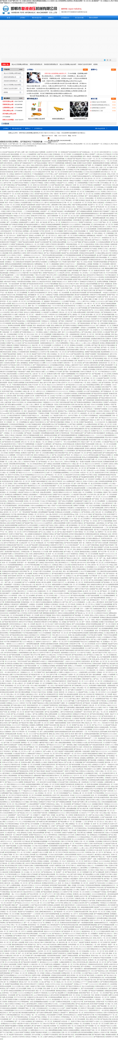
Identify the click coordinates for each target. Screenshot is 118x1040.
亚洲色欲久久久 (49, 376)
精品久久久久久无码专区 (92, 464)
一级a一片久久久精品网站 (18, 894)
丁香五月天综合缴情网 (110, 635)
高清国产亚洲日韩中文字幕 (86, 1015)
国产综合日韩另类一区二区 (35, 894)
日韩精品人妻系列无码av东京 (83, 938)
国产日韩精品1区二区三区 (18, 630)
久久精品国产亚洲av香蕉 (78, 494)
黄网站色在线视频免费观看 (13, 264)
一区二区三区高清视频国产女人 (62, 793)
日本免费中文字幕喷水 (46, 587)
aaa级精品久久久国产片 (98, 764)
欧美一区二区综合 (74, 995)
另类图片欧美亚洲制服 (108, 540)
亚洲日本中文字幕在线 (33, 538)
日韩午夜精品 (33, 802)
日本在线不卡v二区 (62, 290)
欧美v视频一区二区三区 (93, 314)
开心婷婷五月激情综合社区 (99, 837)
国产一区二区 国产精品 (84, 358)
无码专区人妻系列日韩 (90, 365)
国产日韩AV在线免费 (23, 360)
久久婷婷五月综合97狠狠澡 (20, 183)
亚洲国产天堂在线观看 (47, 756)
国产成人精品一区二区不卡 (102, 209)
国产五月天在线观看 (6, 420)
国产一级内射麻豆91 (77, 969)
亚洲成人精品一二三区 (53, 310)
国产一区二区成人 (82, 288)
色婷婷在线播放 (36, 207)
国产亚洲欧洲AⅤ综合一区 (21, 936)
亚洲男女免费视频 (102, 281)
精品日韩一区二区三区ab (43, 584)
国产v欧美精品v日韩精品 (21, 927)
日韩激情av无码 (30, 277)
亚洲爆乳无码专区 (13, 310)
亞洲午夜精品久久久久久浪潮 (102, 486)
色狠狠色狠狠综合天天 (83, 971)
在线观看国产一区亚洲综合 (12, 584)
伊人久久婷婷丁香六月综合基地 (76, 881)
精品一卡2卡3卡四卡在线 (55, 306)
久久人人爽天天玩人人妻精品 (86, 301)
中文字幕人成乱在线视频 (9, 907)
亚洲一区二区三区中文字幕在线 (83, 185)
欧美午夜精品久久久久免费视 (40, 810)
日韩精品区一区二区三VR (90, 953)
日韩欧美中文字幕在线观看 (97, 295)
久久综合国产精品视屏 (39, 819)
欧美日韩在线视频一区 (81, 231)
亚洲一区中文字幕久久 (69, 865)
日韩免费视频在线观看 (47, 433)
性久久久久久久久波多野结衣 (43, 523)
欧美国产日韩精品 (14, 453)
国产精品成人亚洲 (51, 1010)
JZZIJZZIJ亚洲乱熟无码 (99, 894)
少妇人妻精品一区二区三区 (19, 883)
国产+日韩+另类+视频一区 (82, 483)
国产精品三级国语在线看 (94, 453)
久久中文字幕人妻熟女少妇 (63, 903)
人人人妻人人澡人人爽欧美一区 (9, 389)
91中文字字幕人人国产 (51, 174)
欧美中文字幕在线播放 (75, 172)
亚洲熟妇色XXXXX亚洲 (8, 1023)
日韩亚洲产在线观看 (21, 835)
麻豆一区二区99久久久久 (80, 1010)
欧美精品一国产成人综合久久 (70, 876)
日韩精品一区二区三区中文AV (91, 237)
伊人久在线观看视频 (19, 740)
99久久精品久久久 (45, 565)
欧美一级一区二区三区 (29, 839)
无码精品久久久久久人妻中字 (86, 207)
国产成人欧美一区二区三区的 (21, 720)
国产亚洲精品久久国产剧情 (86, 900)
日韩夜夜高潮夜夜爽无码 (104, 229)
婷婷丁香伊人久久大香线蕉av (91, 936)
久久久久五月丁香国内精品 (20, 725)
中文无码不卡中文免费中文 (100, 720)
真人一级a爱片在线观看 (83, 461)
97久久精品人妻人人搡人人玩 (97, 167)
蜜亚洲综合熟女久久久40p (81, 227)
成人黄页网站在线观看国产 (80, 259)
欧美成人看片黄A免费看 (43, 582)
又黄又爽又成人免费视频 (102, 334)
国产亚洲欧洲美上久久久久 (80, 685)
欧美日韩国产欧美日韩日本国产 (88, 628)
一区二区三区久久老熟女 (94, 740)
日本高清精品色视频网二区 (8, 288)
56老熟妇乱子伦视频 (51, 295)
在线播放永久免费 (61, 407)
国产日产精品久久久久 (13, 729)
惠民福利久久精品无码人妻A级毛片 (14, 920)
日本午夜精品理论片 (40, 843)
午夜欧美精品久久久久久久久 (93, 916)
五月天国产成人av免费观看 (46, 167)
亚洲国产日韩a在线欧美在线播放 (51, 303)
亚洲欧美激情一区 (67, 319)
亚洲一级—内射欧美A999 (86, 543)
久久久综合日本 (100, 422)
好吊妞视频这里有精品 (57, 365)
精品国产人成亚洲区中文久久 (34, 376)
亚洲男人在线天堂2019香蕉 (10, 191)
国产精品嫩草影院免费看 (86, 477)
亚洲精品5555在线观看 (23, 470)
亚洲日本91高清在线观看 (7, 470)
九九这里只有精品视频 (59, 270)
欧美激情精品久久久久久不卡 (101, 749)
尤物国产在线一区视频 (48, 815)
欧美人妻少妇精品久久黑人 (25, 194)
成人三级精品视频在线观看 (10, 587)
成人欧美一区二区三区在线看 (54, 554)
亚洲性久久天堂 (103, 248)
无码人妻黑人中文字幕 (93, 1019)
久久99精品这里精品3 (83, 837)
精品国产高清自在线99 (16, 1034)
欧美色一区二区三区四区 (31, 501)
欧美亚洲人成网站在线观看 (58, 944)
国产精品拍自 (106, 876)
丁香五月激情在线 (13, 837)
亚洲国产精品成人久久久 (59, 281)
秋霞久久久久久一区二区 (47, 290)
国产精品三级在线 (70, 907)
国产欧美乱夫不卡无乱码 (20, 158)
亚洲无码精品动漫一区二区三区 (103, 224)
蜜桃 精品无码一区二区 (76, 1012)
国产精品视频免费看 (63, 248)
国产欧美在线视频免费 (89, 255)
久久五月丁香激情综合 (71, 554)
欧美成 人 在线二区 (49, 738)
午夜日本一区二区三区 (87, 472)
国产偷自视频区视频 (108, 314)
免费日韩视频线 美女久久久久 (45, 299)
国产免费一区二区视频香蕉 (93, 165)
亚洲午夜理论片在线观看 (39, 262)
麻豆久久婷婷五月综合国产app (18, 237)
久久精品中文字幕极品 (36, 183)
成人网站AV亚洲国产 (88, 154)
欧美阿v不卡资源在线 (40, 993)
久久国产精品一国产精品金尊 (50, 420)
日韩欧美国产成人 (87, 679)
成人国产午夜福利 (102, 255)
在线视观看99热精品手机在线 (107, 475)
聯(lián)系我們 (93, 17)
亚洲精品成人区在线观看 (62, 512)
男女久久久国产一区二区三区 (91, 158)
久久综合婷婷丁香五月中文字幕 (30, 655)
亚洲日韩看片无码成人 (93, 312)
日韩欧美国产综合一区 (51, 942)
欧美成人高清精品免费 (67, 560)
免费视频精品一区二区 (41, 264)
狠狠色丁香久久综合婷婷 (77, 598)
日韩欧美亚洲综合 (97, 402)
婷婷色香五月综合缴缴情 (73, 490)
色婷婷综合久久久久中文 (85, 486)
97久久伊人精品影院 (8, 670)
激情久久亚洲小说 (32, 156)
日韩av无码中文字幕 (50, 971)
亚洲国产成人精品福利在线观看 (76, 488)
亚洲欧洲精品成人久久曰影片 (17, 826)
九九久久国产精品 (107, 648)
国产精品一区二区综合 (90, 521)
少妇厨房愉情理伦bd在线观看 (74, 773)
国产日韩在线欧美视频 (109, 367)
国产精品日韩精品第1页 (25, 775)
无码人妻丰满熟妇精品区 (18, 479)
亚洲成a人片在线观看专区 (25, 288)
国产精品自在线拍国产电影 (81, 161)
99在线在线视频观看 (51, 696)
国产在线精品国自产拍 (109, 453)
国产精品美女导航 (33, 290)
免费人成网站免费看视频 (25, 907)
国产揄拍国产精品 (27, 523)
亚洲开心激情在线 (90, 448)
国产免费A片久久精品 (53, 837)
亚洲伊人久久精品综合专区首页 (41, 281)
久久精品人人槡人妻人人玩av (90, 683)
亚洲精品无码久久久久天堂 (65, 338)
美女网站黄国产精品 (33, 428)
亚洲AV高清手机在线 (95, 843)
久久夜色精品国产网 (31, 969)
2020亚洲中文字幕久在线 (107, 156)
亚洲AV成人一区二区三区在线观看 (106, 444)
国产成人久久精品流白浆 (101, 529)
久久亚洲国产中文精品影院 (49, 1034)
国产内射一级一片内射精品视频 (69, 187)
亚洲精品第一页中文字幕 (70, 628)
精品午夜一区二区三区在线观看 (41, 345)
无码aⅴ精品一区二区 (82, 688)
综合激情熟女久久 (80, 740)
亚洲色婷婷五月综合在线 (95, 887)
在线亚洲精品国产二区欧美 (35, 358)
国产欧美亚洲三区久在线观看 (11, 442)
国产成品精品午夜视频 (37, 696)
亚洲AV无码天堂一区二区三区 (22, 457)
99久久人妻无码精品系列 (29, 1004)
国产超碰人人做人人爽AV (22, 165)
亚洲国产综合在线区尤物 (51, 725)
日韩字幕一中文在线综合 (87, 349)
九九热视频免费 (77, 154)
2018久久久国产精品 (94, 347)
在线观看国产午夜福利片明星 (21, 488)
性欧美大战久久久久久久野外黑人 (20, 380)
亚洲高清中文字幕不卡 (57, 545)
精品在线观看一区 (37, 889)
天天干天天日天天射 (20, 997)
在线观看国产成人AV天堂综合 (18, 613)
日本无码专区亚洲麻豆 (10, 652)
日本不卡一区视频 (108, 707)
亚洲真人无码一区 (11, 336)
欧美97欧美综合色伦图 (65, 505)
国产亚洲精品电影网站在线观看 (78, 633)
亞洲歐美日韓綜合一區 (82, 835)
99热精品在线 (49, 213)
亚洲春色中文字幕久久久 (43, 881)
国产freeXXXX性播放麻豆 (77, 602)
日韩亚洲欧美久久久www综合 (15, 176)
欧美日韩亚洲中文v (105, 152)
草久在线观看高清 (112, 470)
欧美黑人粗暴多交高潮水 (79, 870)
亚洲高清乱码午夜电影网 (23, 262)
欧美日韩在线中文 (63, 608)
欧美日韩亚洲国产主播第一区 (58, 703)
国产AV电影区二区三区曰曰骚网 (16, 988)
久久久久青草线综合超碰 (90, 455)
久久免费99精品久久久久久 (96, 868)
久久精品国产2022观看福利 (49, 312)
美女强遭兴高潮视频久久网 (68, 360)
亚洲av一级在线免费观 (57, 916)
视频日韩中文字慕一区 (51, 358)
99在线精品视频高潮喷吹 (33, 784)
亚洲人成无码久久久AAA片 (30, 178)
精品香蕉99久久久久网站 (91, 646)
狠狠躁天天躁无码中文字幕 (15, 259)
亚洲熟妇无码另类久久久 (49, 883)
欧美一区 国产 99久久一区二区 (33, 169)
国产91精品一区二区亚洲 (71, 551)
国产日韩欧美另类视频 (16, 224)
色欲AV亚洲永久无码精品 (13, 1004)
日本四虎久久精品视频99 (70, 879)
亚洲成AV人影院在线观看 (79, 387)
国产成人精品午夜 (82, 808)
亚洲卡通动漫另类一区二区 (56, 497)
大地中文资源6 (38, 288)
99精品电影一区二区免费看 (10, 332)
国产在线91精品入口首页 (18, 705)
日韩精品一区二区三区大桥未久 (50, 1017)
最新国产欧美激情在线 (67, 784)
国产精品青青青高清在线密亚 (55, 1006)
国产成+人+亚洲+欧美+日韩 (23, 709)
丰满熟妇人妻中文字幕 (61, 521)
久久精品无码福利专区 (14, 415)
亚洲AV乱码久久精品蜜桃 (16, 659)
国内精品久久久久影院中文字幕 (62, 892)
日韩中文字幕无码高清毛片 (65, 589)
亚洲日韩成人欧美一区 (28, 780)
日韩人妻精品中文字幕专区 (24, 527)
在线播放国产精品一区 (95, 641)
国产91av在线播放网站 (92, 903)
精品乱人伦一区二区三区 (64, 982)
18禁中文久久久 (40, 391)
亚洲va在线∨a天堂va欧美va (43, 887)
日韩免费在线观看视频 (105, 481)
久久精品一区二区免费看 (7, 472)
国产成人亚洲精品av (107, 936)
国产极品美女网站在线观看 (46, 874)
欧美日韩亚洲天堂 (69, 306)
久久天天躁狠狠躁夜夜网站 (18, 426)
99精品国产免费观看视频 (23, 459)
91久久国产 (52, 1001)
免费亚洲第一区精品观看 (82, 751)
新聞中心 (51, 17)
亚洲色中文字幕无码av (25, 677)
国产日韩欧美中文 (7, 738)
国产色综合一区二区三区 (104, 327)
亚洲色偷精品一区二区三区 (13, 685)
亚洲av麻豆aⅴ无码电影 (77, 196)
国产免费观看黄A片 (99, 830)
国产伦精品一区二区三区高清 (50, 784)
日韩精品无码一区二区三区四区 (55, 986)
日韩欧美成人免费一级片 (57, 332)
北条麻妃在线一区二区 (44, 591)
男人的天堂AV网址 (74, 290)
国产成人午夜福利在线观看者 (85, 810)
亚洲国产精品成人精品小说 (62, 286)
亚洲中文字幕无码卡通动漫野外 (55, 244)
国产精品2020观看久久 (106, 455)
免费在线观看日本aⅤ (48, 424)
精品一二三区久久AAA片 (62, 595)
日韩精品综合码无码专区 (95, 964)
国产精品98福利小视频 (58, 466)
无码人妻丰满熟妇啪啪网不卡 (47, 529)
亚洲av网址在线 (50, 857)
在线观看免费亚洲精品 (56, 977)
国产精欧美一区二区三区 (102, 477)
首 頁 (8, 17)
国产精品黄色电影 (89, 523)
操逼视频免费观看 (84, 819)
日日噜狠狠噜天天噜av (101, 865)
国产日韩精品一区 (10, 360)
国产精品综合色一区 (24, 808)
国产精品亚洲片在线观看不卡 (30, 962)
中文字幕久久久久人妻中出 (40, 202)
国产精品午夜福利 (39, 771)
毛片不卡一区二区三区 (80, 775)
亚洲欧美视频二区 (87, 224)
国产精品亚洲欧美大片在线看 (61, 573)
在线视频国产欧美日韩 (75, 703)
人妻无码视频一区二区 (42, 578)
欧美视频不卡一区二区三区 (90, 446)
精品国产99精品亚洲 (6, 216)
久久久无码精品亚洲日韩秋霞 (108, 1021)
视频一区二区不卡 (26, 729)
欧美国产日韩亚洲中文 (59, 953)
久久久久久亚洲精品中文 (25, 993)
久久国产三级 (85, 600)
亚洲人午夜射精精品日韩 (21, 483)
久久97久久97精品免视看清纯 (105, 435)
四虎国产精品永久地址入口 (85, 865)
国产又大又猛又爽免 (6, 1032)
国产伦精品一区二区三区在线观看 (102, 499)
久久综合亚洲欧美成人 (101, 988)
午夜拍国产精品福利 (56, 211)
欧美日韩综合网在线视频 (30, 933)
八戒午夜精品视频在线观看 (86, 257)
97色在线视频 (8, 753)
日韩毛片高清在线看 (110, 488)
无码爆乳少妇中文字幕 (81, 896)
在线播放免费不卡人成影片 (27, 222)
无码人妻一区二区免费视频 (103, 512)
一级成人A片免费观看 (36, 330)
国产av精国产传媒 (64, 979)
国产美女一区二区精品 (46, 259)
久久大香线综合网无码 (65, 714)
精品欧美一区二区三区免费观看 (17, 292)
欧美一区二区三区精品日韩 (76, 1026)
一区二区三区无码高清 (88, 644)
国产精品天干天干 (103, 578)
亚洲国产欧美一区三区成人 (92, 503)
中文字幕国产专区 (39, 672)
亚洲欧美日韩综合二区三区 (106, 1017)
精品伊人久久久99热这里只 (85, 854)
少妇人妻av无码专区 (51, 514)
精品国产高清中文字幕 (39, 354)
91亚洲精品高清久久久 (110, 681)
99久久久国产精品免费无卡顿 (75, 354)
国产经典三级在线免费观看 (48, 428)
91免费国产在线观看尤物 (32, 569)
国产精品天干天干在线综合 (14, 789)
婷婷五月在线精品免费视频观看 (51, 224)
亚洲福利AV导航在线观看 (15, 501)
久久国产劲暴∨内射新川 (71, 527)
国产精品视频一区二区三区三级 (52, 701)
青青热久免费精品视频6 (16, 297)
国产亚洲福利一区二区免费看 (36, 378)
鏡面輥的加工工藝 (97, 110)
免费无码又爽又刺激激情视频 (69, 900)
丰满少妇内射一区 (21, 367)
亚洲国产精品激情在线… (86, 422)
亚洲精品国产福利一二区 (94, 668)
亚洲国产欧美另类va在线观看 (59, 398)
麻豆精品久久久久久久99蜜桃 (49, 962)
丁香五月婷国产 (55, 413)
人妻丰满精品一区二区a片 (58, 861)
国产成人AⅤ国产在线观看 (99, 639)
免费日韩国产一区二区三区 (8, 466)
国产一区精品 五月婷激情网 (36, 859)
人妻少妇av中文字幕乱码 (103, 154)
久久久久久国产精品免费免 (106, 459)
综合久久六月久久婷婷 (68, 797)
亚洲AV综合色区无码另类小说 (18, 290)
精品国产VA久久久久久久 (107, 554)
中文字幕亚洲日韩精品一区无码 (14, 824)
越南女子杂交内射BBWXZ (38, 422)
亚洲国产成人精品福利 (108, 663)
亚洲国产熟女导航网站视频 (96, 756)
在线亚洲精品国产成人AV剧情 (36, 707)
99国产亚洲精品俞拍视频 (79, 205)
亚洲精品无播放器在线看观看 (109, 617)
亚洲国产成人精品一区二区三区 (81, 725)
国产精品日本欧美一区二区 (73, 872)
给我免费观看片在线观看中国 (58, 846)
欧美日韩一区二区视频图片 (89, 933)
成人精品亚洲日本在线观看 (78, 292)
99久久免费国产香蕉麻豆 (9, 439)
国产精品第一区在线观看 (32, 433)
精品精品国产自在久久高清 (106, 738)
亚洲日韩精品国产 (34, 158)
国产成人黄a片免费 (109, 808)
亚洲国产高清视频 (72, 270)
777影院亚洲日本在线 (45, 494)
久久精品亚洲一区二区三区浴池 (82, 202)
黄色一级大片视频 (5, 657)
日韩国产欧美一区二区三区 (60, 633)
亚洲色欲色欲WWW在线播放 (24, 947)
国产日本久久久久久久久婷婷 (78, 367)
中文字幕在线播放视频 (9, 771)
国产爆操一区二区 (89, 378)
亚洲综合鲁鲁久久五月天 (62, 191)
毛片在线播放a (98, 492)
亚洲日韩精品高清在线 (98, 819)
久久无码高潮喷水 (69, 450)
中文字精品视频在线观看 (30, 633)
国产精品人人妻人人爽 (85, 516)
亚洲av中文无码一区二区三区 (37, 385)
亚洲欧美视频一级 (40, 837)
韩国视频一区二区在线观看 (101, 264)
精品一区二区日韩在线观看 (62, 259)
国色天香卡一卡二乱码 (37, 786)
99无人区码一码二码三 (79, 470)
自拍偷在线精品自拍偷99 (35, 402)
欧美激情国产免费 (61, 666)
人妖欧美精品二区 (101, 523)
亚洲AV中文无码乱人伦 (19, 402)
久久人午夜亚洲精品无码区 (55, 477)
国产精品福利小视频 (98, 1034)
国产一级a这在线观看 (21, 905)
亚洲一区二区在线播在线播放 (45, 453)
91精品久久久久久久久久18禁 (76, 668)
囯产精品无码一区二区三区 (65, 657)
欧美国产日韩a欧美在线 (75, 275)
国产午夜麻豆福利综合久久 (41, 365)
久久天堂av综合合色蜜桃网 (91, 172)
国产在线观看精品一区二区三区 (16, 747)
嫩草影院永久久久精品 (68, 688)
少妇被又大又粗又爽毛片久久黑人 (48, 1004)
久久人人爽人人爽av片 (56, 698)
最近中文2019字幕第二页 (62, 308)
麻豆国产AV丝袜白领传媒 (77, 799)
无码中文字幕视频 (69, 461)
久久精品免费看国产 (33, 804)
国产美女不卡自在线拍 (59, 817)
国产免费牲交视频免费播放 (52, 688)
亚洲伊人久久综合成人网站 (18, 958)
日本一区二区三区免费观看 (43, 334)
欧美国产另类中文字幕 (43, 205)
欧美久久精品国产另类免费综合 (99, 288)
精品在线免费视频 (38, 832)
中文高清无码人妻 (84, 857)
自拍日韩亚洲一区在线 (62, 156)
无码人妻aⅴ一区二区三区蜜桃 (15, 694)
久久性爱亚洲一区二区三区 (60, 345)
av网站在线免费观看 (59, 523)
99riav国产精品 (35, 1017)
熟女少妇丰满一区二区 (108, 246)
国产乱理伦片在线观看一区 (13, 178)
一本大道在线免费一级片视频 (17, 284)
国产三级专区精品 (10, 718)
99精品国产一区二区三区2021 (73, 753)
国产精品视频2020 (18, 666)
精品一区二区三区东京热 (98, 200)
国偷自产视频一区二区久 (11, 854)
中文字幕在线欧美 (110, 275)
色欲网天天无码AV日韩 (78, 417)
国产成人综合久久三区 (94, 716)
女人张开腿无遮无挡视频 (32, 200)
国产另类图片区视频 (106, 321)
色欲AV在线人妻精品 (8, 358)
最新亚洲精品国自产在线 (19, 944)
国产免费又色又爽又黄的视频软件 (94, 433)
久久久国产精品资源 (54, 185)
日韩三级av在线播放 (94, 387)
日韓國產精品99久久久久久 (56, 813)
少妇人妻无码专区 (107, 503)
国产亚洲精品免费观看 (50, 920)
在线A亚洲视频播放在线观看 (39, 1001)
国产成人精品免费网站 (52, 712)
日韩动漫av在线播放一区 (85, 233)
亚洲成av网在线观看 (24, 745)
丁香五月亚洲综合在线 (37, 470)
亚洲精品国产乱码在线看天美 (70, 152)
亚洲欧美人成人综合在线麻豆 (82, 894)
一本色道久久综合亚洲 (109, 292)
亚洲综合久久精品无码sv (86, 771)
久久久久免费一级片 (92, 417)
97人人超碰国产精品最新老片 (87, 918)
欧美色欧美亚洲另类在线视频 (52, 169)
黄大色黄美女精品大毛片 (55, 189)
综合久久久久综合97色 (13, 778)
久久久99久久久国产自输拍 (104, 301)
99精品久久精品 (100, 413)
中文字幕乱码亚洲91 (49, 407)
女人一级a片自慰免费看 (21, 196)
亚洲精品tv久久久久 (12, 703)
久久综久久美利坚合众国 (14, 688)
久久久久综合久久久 (6, 369)
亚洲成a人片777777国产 (81, 984)
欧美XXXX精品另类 (28, 257)
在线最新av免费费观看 (36, 725)
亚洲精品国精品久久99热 (84, 830)
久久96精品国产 (37, 380)
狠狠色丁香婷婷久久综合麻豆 (74, 916)
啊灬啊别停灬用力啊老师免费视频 (104, 306)
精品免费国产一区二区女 (46, 685)
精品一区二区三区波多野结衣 (63, 376)
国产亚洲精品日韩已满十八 (98, 227)
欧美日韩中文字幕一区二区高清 (49, 187)
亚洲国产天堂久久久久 (66, 431)
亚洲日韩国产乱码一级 (44, 611)
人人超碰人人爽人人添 (36, 483)
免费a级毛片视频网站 (96, 549)
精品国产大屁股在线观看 (66, 751)
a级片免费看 (76, 600)
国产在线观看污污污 (110, 286)
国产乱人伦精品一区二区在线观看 (58, 292)
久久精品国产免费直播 (71, 477)
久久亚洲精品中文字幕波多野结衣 (52, 806)
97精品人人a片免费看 (36, 688)
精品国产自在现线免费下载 (43, 242)
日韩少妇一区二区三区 (65, 312)
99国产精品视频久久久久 (71, 929)
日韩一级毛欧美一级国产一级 (106, 944)
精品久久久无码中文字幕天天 (42, 652)
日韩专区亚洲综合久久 (16, 624)
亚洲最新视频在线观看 (33, 321)
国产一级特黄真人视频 (70, 745)
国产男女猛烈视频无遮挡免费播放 (25, 876)
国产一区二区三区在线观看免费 (18, 1019)
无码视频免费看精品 (69, 810)
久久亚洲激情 (86, 189)
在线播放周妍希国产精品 (64, 161)
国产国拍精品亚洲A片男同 (25, 771)
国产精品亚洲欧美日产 (54, 327)
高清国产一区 (60, 872)
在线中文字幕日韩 (84, 879)
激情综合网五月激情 (34, 303)
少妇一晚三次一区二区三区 (91, 303)
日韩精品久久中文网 (54, 876)
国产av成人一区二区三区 (68, 341)
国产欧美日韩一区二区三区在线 (105, 207)
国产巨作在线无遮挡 (28, 990)
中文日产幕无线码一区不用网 (69, 200)
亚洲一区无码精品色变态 (11, 240)
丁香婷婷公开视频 (43, 413)
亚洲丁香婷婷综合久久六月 (32, 486)
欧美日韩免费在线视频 (27, 837)
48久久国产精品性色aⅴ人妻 (99, 971)
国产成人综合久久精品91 (17, 393)
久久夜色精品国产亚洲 (13, 780)
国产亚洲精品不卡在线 (28, 279)
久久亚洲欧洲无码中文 (39, 472)
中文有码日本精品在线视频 (76, 850)
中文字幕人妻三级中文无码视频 (64, 218)
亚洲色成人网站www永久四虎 (61, 565)
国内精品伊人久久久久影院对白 (71, 224)
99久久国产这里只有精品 (74, 874)
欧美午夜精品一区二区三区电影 (84, 532)
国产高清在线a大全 (28, 578)
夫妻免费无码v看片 (17, 468)
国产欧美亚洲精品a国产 (28, 778)
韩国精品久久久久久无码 (51, 402)
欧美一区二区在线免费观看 (99, 795)
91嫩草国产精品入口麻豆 (46, 742)
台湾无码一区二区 (45, 341)
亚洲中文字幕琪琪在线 (62, 433)
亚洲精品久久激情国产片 (60, 1012)
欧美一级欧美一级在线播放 (91, 156)
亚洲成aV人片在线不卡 (55, 442)
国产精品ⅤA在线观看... (20, 626)
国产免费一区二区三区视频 (12, 966)
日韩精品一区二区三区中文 (36, 514)
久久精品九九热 (31, 591)
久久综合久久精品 (93, 870)
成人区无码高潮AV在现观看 (99, 483)
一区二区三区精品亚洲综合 (34, 464)
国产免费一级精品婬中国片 (42, 637)
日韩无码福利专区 (20, 828)
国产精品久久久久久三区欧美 (72, 933)
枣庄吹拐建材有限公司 (51, 142)
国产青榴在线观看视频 (86, 997)
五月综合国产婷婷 (62, 782)
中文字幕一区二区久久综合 (25, 334)
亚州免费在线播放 (102, 918)
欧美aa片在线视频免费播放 (90, 457)
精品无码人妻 (26, 207)
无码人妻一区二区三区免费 (21, 955)
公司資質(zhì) (65, 17)
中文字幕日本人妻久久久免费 (48, 1028)
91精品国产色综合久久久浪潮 (26, 492)
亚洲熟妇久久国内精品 (51, 604)
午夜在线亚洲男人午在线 (93, 637)
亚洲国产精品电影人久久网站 (70, 889)
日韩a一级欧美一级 (55, 194)
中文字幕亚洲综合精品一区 (35, 301)
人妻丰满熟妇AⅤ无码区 (101, 536)
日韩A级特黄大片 (103, 984)
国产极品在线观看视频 (77, 778)
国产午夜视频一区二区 (92, 1026)
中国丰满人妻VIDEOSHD (78, 562)
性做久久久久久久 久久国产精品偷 (46, 220)
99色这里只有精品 (56, 879)
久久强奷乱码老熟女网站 (67, 1004)
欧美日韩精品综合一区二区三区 (44, 218)
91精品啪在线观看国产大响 (59, 848)
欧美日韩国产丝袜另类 (40, 813)
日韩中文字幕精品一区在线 (30, 949)
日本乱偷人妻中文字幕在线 (64, 780)
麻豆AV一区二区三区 (81, 580)
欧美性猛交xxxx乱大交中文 (21, 431)
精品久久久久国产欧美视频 (79, 308)
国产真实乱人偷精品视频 (15, 608)
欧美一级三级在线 (41, 222)
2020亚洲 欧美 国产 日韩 (48, 668)
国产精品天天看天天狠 (88, 290)
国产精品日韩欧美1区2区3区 (107, 398)
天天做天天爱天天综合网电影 (17, 246)
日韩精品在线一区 (26, 551)
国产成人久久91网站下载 (26, 650)
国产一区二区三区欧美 (109, 624)
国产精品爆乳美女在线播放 (48, 949)
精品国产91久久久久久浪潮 (8, 490)
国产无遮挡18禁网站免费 (44, 1012)
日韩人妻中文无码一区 (66, 483)
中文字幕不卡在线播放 (96, 782)
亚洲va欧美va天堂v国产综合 (100, 659)
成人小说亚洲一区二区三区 (31, 270)
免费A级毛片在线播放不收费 (62, 439)
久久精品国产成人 (10, 832)
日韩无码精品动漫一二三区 (100, 527)
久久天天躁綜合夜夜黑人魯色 (105, 931)
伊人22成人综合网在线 (76, 769)
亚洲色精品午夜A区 (34, 958)
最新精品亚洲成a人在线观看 (88, 551)
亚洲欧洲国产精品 (27, 229)
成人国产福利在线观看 (90, 317)
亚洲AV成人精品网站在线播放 (77, 635)
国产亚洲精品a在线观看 (54, 268)
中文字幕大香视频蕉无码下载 (13, 641)
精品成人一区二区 (41, 442)
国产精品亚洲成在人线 (79, 655)
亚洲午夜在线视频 (92, 784)
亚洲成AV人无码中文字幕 (101, 1032)
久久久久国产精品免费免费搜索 (95, 598)
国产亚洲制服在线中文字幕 (97, 896)
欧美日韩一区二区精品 (7, 174)
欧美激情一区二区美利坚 (52, 786)
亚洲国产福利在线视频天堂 (39, 481)
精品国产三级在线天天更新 (48, 178)
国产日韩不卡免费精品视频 (13, 839)
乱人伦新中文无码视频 (48, 749)
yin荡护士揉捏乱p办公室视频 (52, 1037)
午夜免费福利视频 (75, 248)
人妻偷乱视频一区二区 (60, 690)
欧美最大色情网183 (93, 982)
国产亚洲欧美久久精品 (7, 979)
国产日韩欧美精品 (9, 185)
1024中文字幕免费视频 (51, 284)
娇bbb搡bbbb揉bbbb (58, 677)
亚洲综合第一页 (10, 835)
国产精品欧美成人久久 (99, 450)
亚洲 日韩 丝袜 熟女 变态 (78, 404)
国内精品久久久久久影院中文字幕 (91, 510)
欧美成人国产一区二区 (103, 587)
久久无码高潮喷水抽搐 (15, 949)
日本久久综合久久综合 (44, 387)
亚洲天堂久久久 (68, 775)
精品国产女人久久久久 (20, 306)
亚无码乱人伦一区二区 (48, 538)
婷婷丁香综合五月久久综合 (51, 626)
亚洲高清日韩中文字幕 (102, 472)
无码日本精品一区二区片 (63, 176)
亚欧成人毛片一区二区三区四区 (59, 778)
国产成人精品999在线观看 (55, 619)
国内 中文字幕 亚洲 (67, 841)
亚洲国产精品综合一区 (93, 718)
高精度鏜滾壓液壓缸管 (51, 64)
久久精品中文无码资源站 (54, 499)
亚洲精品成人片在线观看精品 (35, 393)
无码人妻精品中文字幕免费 (81, 549)
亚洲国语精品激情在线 (92, 534)
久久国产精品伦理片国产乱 (85, 310)
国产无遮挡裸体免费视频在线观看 (34, 1006)
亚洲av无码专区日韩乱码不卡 (28, 984)
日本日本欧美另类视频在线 (21, 716)
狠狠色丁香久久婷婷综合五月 (107, 753)
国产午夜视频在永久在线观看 (27, 198)
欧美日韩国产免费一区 (90, 459)
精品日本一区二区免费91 (46, 789)
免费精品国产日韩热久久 (35, 753)
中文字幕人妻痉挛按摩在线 (18, 514)
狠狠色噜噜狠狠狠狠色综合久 (90, 213)
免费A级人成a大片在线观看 (95, 556)
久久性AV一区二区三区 (97, 951)
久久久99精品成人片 (28, 641)
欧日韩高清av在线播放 (12, 663)
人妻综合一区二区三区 (15, 532)
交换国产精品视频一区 (13, 791)
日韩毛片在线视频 (41, 663)
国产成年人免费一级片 (21, 152)
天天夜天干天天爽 (93, 183)
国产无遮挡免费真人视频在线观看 (73, 707)
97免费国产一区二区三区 (92, 497)
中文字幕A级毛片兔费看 (94, 635)
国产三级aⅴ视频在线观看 (38, 955)
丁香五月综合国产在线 (24, 661)
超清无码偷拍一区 (59, 389)
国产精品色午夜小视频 (26, 723)
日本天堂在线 (14, 736)
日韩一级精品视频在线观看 (85, 907)
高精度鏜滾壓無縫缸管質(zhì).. (101, 105)
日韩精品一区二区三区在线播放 (14, 433)
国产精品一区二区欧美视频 (99, 323)
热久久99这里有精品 (88, 986)
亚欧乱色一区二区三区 (40, 900)
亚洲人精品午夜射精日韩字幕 (24, 843)
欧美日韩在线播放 (94, 246)
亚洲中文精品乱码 (35, 161)
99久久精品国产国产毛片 (83, 374)
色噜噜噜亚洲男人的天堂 (78, 277)
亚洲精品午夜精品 (48, 534)
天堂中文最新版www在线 (79, 742)
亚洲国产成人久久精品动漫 (13, 229)
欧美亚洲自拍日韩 (7, 481)
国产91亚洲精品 (85, 966)
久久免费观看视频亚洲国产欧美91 (80, 639)
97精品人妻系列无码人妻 (9, 198)
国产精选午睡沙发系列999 (10, 622)
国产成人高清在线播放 (96, 580)
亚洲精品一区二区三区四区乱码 (30, 639)
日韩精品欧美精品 (57, 450)
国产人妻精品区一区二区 (103, 325)
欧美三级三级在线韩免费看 (21, 861)
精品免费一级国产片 (68, 1037)
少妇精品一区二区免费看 (100, 376)
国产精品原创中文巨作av (99, 176)
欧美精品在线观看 (68, 927)
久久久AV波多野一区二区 (60, 367)
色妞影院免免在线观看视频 (60, 951)
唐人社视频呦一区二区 (67, 843)
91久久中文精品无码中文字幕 (41, 172)
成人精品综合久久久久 (89, 407)
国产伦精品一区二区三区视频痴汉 (72, 303)
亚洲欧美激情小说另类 (82, 356)
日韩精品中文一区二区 (22, 518)
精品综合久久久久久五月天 (26, 439)
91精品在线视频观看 (105, 415)
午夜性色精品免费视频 (98, 518)
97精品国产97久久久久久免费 (76, 587)
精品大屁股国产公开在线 (101, 547)
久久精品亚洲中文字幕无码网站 (94, 778)
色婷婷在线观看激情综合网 (62, 731)
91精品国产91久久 (61, 183)
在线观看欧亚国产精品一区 (103, 698)
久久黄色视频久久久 (90, 567)
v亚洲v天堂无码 (97, 332)
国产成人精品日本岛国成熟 (80, 286)
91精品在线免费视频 (75, 156)
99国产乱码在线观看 (41, 650)
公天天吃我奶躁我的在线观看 (72, 255)
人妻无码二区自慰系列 (82, 791)
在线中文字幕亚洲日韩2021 (10, 769)
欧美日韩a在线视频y (18, 323)
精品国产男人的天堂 (77, 736)
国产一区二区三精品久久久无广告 (34, 922)
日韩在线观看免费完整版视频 (88, 925)
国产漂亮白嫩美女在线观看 (13, 404)
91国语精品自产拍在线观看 (96, 775)
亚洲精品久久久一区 (27, 672)
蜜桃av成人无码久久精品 (56, 734)
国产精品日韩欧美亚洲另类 (30, 341)
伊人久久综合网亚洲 (78, 839)
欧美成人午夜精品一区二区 (34, 1037)
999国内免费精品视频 (70, 619)
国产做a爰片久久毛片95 (95, 898)
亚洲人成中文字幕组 (16, 312)
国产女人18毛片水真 (43, 944)
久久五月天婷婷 (74, 472)
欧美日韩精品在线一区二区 (47, 176)
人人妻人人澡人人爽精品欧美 (90, 343)
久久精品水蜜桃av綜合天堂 (103, 253)
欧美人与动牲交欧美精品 (27, 663)
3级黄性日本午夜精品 (24, 690)
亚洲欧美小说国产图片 (28, 453)
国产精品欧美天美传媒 (55, 180)
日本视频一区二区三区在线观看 (30, 764)
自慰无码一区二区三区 (17, 701)
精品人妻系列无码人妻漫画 (39, 165)
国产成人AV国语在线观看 (41, 698)
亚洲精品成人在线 (105, 534)
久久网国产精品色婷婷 (70, 977)
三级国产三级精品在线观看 (69, 955)
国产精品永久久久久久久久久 (108, 417)
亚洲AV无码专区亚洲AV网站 (76, 723)
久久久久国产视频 (68, 701)
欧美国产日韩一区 (111, 518)
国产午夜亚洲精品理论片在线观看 (93, 762)
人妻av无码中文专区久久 (27, 398)
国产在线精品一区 (11, 817)
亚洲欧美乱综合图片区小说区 (73, 747)
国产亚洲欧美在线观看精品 (75, 352)
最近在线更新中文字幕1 (9, 591)
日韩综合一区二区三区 (65, 549)
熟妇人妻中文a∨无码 (70, 806)
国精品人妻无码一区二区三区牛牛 (56, 378)
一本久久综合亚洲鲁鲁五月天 (71, 442)
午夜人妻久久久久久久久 (59, 635)
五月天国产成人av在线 (105, 525)
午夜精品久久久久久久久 (91, 940)
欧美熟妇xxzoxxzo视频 (38, 310)
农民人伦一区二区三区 (28, 442)
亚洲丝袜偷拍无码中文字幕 (90, 321)
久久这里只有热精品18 (69, 268)
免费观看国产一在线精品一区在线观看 (31, 604)
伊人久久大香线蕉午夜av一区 (77, 382)
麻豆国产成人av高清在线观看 (79, 246)
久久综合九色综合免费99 (55, 854)
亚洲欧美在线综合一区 (35, 237)
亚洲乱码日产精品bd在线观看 (102, 958)
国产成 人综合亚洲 (57, 455)
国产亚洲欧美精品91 (43, 198)
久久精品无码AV (18, 248)
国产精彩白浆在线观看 (24, 619)
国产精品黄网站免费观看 (39, 180)
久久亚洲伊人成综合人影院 (109, 464)
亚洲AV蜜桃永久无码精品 (64, 894)
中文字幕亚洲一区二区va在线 (98, 576)
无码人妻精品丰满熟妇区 (36, 598)
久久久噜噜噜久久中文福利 (53, 371)
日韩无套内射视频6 (24, 505)
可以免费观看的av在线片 (27, 389)
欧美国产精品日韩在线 (42, 194)
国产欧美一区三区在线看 (50, 630)
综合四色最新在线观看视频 (80, 439)
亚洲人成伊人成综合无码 (15, 486)
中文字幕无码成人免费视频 (20, 231)
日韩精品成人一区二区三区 (107, 446)
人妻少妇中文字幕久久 (27, 885)
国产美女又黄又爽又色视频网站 (106, 979)
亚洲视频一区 (88, 824)
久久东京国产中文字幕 (49, 870)
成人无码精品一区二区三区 (16, 712)
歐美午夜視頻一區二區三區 (75, 975)
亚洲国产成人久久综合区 (14, 343)
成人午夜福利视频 (41, 854)
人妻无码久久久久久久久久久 (84, 1037)
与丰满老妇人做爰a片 (42, 332)
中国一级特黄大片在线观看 (99, 995)
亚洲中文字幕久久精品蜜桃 (73, 389)
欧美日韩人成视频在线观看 (43, 450)
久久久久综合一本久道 (32, 259)
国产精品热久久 (57, 933)
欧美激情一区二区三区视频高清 (39, 1019)
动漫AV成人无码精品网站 (38, 431)
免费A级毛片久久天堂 (45, 969)
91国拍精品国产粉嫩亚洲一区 (45, 277)
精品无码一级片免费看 (25, 573)
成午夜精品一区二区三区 (31, 646)
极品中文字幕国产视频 (21, 477)
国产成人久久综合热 (52, 576)
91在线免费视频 (62, 275)
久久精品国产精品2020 (109, 442)
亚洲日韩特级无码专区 (32, 382)
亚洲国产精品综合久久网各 (40, 703)
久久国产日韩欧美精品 (92, 545)
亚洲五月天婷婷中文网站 (25, 865)
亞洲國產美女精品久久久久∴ (87, 435)
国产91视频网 (108, 789)
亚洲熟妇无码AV (13, 650)
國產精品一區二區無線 (59, 622)
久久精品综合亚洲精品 (35, 626)
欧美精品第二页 (41, 543)
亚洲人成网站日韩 (56, 325)
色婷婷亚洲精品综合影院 (79, 767)
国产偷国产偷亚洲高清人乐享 (21, 547)
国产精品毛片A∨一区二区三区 (98, 251)
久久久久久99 (93, 984)
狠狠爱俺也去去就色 (96, 688)
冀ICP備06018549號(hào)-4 (49, 133)
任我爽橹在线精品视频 (13, 611)
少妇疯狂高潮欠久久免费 (9, 314)
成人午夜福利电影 (65, 569)
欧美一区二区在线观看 (9, 562)
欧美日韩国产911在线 (92, 1021)
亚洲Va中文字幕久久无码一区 (11, 762)
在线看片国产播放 (56, 457)
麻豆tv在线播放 (47, 367)
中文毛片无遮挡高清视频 (82, 338)
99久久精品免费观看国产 (31, 608)
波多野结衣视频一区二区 (85, 806)
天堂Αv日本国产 (21, 358)
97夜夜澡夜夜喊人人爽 (54, 227)
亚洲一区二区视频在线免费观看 (39, 850)
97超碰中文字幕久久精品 (37, 986)
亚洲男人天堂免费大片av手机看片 (18, 797)
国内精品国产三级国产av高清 (54, 679)
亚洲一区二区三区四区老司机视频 (90, 876)
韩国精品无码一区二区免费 (103, 694)
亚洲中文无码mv (68, 231)
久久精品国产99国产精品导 (106, 567)
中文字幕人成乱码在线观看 (8, 374)
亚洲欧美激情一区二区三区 (66, 580)
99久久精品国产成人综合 (88, 979)
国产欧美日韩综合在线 (95, 742)
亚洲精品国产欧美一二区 (27, 220)
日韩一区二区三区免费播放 (77, 584)
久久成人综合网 (64, 196)
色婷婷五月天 (19, 174)
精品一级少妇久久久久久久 (72, 369)
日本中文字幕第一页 (74, 415)
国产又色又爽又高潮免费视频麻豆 (72, 646)
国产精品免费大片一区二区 (66, 821)
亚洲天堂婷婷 (12, 576)
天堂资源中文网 (7, 977)
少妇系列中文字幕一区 (53, 152)
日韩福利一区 (24, 327)
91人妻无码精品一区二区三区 (74, 582)
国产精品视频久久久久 (66, 518)
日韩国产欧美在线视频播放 (88, 929)
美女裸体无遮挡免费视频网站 (27, 951)
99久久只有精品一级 (27, 1015)
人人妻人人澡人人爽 (85, 848)
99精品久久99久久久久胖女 (21, 216)
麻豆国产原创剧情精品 (47, 233)
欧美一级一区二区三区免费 (55, 536)
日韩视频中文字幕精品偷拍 (48, 608)
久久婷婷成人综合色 (35, 979)
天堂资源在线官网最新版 (16, 424)
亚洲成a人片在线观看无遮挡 (22, 202)
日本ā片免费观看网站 (62, 343)
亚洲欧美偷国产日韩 (56, 810)
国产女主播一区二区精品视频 (73, 762)
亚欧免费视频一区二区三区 (79, 883)
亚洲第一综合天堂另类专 (51, 196)
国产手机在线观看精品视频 (74, 459)
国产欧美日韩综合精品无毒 (69, 925)
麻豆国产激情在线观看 (67, 650)
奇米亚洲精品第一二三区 (62, 299)
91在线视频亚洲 (42, 306)
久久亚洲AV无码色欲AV (103, 411)
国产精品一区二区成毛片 (42, 540)
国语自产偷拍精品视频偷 (108, 303)
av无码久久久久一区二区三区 (65, 738)
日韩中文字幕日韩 (109, 508)
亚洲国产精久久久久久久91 (99, 751)
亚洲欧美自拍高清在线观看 (68, 922)
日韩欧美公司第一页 (23, 161)
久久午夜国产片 (70, 611)
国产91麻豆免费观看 (34, 420)
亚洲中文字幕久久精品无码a (22, 172)
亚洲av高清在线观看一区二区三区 (10, 1028)
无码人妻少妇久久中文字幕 (73, 617)
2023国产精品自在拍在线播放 (75, 165)
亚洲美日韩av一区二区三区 (58, 352)
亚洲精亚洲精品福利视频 (12, 602)
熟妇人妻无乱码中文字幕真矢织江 (93, 275)
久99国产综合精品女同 (17, 209)
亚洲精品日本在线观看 (109, 510)
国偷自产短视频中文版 (69, 832)
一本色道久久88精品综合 (50, 979)
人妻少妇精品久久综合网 (16, 376)
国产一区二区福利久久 (93, 330)
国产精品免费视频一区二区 (23, 185)
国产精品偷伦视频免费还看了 (15, 909)
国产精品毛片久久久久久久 (16, 187)
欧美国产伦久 (32, 944)
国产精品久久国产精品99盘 (62, 718)
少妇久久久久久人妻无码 (73, 661)
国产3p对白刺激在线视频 (15, 749)
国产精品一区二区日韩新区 (53, 832)
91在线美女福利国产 (10, 363)
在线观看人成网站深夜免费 (102, 194)
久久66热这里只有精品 (77, 999)
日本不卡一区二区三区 (42, 398)
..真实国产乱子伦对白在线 (97, 883)
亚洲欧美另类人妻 (101, 466)
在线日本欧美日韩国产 (39, 709)
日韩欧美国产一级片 (90, 578)
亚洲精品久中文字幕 (15, 218)
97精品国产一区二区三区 (36, 549)
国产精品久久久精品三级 (71, 558)
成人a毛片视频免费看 (103, 657)
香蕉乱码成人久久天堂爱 (40, 551)
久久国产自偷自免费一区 (107, 817)
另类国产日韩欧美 (22, 964)
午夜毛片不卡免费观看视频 (56, 163)
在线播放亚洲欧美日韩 (98, 338)
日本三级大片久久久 (71, 857)
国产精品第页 (56, 652)
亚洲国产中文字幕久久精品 (88, 475)
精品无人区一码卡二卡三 (93, 723)
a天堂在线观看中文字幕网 (54, 1015)
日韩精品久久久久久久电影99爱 (18, 273)
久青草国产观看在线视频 (64, 279)
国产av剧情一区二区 (67, 958)
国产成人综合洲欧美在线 (92, 428)
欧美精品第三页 (64, 556)
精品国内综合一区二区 (88, 931)
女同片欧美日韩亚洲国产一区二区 (51, 486)
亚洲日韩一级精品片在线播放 (72, 180)
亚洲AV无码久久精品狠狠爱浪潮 (62, 615)
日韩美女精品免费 (85, 527)
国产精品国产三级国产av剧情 (50, 569)
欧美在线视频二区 (44, 417)
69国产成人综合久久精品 (44, 154)
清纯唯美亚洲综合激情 (102, 400)
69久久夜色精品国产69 (56, 747)
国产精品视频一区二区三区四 (96, 468)
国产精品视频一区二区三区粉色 (101, 374)
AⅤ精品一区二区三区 (6, 1017)
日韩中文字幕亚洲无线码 (9, 167)
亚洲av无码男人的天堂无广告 (34, 909)
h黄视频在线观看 (110, 1034)
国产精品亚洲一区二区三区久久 (71, 931)
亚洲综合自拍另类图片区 (54, 356)
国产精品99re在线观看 (88, 242)
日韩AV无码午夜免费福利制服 (50, 914)
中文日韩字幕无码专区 (85, 663)
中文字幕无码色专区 (18, 657)
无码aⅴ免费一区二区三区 (41, 723)
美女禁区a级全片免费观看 (37, 152)
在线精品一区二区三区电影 (52, 606)
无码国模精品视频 (111, 468)
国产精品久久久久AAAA (23, 472)
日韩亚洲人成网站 (54, 740)
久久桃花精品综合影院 (47, 308)
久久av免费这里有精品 (90, 424)
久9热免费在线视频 (72, 993)
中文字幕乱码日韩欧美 (95, 767)
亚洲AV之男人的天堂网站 (34, 446)
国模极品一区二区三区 (52, 922)
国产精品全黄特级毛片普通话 (63, 297)
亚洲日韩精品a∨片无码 (106, 703)
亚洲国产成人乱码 (66, 227)
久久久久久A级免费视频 (108, 497)
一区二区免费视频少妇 (22, 422)
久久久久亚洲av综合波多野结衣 (104, 336)
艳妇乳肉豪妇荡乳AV (52, 672)
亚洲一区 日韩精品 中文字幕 (70, 169)
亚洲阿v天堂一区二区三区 (22, 481)
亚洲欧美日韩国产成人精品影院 (60, 417)
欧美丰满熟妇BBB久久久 (94, 949)
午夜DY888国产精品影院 (59, 760)
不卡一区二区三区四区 (24, 852)
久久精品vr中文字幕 (77, 1001)
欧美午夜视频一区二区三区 (95, 562)
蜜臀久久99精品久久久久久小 (68, 672)
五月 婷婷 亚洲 (85, 995)
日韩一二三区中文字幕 (13, 189)
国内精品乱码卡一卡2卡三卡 (99, 600)
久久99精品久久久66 (45, 933)
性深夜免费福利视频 (71, 663)
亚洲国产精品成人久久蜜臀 (37, 363)
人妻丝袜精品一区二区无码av (80, 273)
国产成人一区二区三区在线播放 (103, 679)
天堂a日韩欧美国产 (20, 804)
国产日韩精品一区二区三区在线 (67, 400)
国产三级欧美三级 (77, 696)
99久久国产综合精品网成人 (91, 391)
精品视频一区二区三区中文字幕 (44, 191)
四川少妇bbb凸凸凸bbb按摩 (86, 626)
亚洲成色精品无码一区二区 (101, 747)
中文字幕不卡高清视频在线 (89, 415)
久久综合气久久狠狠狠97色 (13, 341)
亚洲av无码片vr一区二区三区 (102, 938)
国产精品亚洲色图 (108, 916)
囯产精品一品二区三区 (105, 424)
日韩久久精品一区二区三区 (103, 771)
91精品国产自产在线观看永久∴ (45, 767)
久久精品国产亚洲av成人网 (37, 477)
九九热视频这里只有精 (90, 773)
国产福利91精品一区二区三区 (56, 459)
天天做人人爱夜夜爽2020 (68, 837)
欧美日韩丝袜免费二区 (107, 839)
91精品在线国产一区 (34, 426)
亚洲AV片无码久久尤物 (90, 481)
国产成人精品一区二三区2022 (75, 198)
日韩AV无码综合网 (46, 270)
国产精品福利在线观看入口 (32, 224)
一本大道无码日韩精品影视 (99, 966)
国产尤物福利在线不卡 (26, 163)
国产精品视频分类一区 (80, 479)
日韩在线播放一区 (90, 198)
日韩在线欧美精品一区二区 (74, 244)
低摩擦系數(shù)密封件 (99, 108)
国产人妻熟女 (79, 266)
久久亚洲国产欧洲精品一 (69, 301)
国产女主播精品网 (98, 872)
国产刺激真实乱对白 (94, 540)
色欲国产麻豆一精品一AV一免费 (31, 727)
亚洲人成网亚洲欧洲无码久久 (44, 911)
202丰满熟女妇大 (14, 327)
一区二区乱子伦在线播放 (92, 505)
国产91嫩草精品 (13, 723)
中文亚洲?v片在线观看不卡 (33, 659)
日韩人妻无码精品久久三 (62, 562)
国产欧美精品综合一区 (48, 872)
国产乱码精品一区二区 (40, 497)
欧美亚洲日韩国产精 (97, 879)
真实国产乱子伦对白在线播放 (38, 773)
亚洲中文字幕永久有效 (78, 1021)
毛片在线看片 (52, 279)
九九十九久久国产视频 (74, 242)
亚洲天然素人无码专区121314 (55, 729)
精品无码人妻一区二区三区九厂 (68, 942)
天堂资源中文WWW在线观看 (99, 319)
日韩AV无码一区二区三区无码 (64, 898)
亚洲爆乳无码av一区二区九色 (22, 848)
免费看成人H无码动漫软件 (61, 966)
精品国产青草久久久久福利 (68, 626)
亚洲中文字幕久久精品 (92, 799)
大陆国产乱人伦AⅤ (6, 521)
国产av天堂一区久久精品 (29, 685)
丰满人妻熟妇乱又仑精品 (24, 832)
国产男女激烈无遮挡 (40, 268)
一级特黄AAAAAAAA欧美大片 (14, 644)
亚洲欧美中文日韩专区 (10, 951)
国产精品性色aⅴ (57, 444)
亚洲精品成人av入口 (42, 778)
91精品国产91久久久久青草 (12, 580)
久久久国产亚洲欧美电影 (23, 180)
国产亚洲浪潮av (106, 382)
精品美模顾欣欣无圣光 (51, 483)
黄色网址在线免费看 (14, 325)
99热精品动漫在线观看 (72, 466)
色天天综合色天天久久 (15, 916)
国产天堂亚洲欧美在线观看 (26, 881)
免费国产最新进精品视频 (92, 352)
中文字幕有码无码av (33, 479)
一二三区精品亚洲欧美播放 (30, 211)
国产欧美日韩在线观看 (71, 543)
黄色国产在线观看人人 (37, 857)
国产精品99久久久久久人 (62, 789)
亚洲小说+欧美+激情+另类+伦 (74, 734)
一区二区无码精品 (39, 1015)
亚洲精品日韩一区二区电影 (36, 973)
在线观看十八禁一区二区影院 (22, 347)
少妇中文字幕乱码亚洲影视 (33, 863)
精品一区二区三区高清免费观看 (86, 229)
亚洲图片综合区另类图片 (84, 163)
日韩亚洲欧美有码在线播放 (17, 464)
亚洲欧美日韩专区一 (42, 516)
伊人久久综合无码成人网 (12, 962)
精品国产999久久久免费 (100, 806)
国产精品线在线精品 (84, 323)
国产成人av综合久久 (61, 538)
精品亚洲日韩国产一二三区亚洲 (30, 914)
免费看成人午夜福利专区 (11, 604)
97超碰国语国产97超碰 (80, 501)
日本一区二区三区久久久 (69, 257)
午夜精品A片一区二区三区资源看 (12, 929)
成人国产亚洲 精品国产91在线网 (91, 297)
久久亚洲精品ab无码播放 (47, 666)
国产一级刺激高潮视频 (21, 606)
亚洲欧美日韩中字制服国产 (101, 211)
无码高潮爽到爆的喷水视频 (83, 1034)
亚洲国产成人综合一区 (21, 317)
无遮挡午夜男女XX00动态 (82, 319)
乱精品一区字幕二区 (15, 257)
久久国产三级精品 (96, 189)
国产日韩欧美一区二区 (86, 270)
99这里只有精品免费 (6, 306)
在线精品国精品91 (53, 518)
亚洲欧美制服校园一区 (16, 872)
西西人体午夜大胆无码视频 (72, 679)
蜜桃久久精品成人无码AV (13, 727)
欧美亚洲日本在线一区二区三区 (68, 380)
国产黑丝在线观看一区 (32, 666)
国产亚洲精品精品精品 (91, 266)
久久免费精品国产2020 (54, 262)
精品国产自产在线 (98, 516)
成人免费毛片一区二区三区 (103, 532)
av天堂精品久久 (76, 512)
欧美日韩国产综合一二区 (69, 288)
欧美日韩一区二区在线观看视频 (83, 727)
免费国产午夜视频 (78, 505)
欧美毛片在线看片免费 (35, 613)
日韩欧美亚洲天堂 (16, 308)
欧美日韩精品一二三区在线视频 (65, 167)
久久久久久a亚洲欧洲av (38, 745)
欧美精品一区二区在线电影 (8, 492)
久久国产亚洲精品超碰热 (19, 227)
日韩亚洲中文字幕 (74, 644)
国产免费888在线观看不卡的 (108, 213)
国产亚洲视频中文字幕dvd (83, 218)
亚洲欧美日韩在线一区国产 (102, 270)
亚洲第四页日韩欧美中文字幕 (50, 200)
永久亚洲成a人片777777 (79, 982)
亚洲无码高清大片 (94, 1010)
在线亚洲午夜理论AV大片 (68, 420)
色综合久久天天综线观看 (100, 341)
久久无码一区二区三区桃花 (12, 205)
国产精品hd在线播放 (40, 163)
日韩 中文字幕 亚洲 (8, 165)
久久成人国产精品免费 (31, 545)
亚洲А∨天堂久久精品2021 (98, 615)
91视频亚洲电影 (39, 679)
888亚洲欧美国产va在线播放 (13, 898)
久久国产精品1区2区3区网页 (38, 905)
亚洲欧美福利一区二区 (70, 499)
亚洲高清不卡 (59, 929)
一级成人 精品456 (95, 619)
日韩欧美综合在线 (92, 525)
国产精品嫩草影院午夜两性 (54, 229)
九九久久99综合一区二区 (46, 409)
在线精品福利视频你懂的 (66, 295)
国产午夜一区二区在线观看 (13, 582)
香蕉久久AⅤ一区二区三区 (70, 997)
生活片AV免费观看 (101, 644)
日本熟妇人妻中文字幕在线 (98, 701)
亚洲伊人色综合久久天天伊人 (68, 323)
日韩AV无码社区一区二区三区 (75, 497)
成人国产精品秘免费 (96, 927)
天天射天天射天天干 (58, 582)
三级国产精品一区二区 (87, 698)
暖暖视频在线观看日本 (50, 613)
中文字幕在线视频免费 (76, 398)
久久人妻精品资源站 (54, 1032)
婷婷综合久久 (92, 573)
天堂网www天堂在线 (51, 556)
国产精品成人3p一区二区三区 (84, 613)
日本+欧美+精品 (57, 571)
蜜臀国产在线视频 (26, 325)
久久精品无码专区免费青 (47, 468)
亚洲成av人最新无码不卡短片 (74, 365)
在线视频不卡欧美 (53, 650)
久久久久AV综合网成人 (84, 606)
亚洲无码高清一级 (86, 661)
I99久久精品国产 (45, 336)
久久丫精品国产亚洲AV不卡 (58, 415)
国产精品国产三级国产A (63, 826)
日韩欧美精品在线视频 (38, 360)
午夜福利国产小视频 (23, 371)
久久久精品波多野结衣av (73, 332)
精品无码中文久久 (11, 690)
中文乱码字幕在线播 (53, 830)
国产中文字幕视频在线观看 (106, 925)
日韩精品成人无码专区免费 (28, 769)
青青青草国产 (45, 158)
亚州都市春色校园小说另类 (25, 540)
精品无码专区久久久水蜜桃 (31, 892)
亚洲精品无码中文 (82, 268)
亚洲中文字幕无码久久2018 (77, 949)
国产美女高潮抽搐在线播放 (77, 538)
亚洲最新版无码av (56, 336)
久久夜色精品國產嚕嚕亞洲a (19, 773)
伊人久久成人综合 (10, 661)
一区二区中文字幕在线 (50, 330)
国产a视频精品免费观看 (42, 940)
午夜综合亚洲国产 (14, 940)
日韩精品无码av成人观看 (69, 606)
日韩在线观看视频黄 (38, 213)
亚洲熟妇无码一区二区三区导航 (71, 973)
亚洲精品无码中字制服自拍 (48, 338)
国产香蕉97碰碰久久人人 (50, 251)
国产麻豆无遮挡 (89, 975)
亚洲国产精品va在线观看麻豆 (30, 400)
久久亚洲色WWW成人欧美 (94, 850)
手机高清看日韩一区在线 (50, 380)
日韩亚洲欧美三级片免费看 (81, 220)
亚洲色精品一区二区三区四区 (62, 154)
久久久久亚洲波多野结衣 (98, 611)
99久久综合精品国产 (67, 984)
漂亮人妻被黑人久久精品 (45, 297)
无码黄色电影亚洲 (98, 832)
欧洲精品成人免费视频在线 (86, 235)
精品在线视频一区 (16, 154)
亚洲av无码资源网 (47, 521)
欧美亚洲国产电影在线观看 (58, 885)
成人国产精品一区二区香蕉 (64, 815)
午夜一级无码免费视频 (42, 747)
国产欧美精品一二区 (53, 716)
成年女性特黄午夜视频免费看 (59, 995)
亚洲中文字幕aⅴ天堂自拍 (14, 211)
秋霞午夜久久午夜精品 (91, 861)
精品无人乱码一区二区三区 (46, 791)
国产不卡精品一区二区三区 (18, 973)
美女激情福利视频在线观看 (20, 499)
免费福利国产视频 (39, 775)
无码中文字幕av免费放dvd (20, 521)
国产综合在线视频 (89, 411)
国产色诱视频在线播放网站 (14, 409)
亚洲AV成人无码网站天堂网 (46, 648)
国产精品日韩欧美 (13, 617)
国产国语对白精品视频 (77, 595)
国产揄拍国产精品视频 (53, 560)
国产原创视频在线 (60, 424)
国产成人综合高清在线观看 (30, 343)
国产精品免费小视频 (8, 905)
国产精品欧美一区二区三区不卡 (91, 490)
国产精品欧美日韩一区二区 (37, 674)
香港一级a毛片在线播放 (25, 558)
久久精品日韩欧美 (109, 633)
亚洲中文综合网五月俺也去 (35, 253)
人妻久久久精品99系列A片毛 (41, 848)
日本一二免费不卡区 (86, 608)
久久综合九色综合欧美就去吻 (72, 457)
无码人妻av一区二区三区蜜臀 (21, 857)
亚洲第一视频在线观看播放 (58, 723)
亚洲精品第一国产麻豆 (57, 321)
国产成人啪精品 (10, 900)
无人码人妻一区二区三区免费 (100, 1023)
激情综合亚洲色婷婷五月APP (83, 958)
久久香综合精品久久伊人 (47, 824)
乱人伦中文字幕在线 (8, 518)
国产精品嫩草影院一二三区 (10, 275)
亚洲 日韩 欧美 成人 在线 (96, 268)
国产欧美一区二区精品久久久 (73, 455)
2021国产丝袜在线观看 (92, 595)
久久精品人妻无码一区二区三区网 (94, 696)
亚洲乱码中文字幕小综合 (38, 216)
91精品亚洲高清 (62, 668)
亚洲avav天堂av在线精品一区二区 (46, 868)
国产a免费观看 (29, 209)
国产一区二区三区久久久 (50, 235)
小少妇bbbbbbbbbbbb (81, 905)
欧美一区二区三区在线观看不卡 (24, 887)
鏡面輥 (95, 64)
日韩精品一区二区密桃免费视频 (77, 183)
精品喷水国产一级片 (58, 611)
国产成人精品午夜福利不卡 (65, 532)
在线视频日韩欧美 (97, 804)
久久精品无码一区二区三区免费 (39, 964)
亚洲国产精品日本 (22, 235)
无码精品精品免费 (10, 734)
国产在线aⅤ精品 (86, 332)
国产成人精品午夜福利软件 (24, 900)
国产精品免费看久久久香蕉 (91, 874)
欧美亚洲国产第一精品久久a (47, 240)
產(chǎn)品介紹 (36, 17)
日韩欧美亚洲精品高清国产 (56, 661)
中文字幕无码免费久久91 (12, 874)
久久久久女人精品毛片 (86, 947)
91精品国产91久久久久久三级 (67, 971)
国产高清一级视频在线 (105, 284)
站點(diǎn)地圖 (111, 131)
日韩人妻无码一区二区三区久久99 (97, 565)
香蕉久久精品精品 (98, 202)
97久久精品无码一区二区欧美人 (95, 670)
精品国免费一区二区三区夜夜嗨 (53, 237)
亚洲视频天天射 (87, 872)
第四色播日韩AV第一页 (48, 317)
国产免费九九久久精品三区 (82, 431)
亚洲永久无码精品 (49, 183)
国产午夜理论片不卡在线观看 (19, 330)
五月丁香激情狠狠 (39, 229)
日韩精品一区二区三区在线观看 (88, 554)
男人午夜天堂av (61, 874)
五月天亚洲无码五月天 (13, 279)
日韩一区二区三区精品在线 (25, 450)
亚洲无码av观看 (11, 396)
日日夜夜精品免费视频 (55, 997)
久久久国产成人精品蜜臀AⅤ (56, 993)
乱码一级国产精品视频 (9, 846)
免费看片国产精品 (96, 857)
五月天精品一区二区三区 (28, 580)
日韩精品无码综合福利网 (86, 253)
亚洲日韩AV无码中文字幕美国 (105, 369)
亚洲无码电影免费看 (72, 349)
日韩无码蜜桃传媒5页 (63, 868)
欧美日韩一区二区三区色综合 (19, 356)
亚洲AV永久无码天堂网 (40, 185)
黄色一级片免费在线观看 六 (71, 571)
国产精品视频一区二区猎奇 (80, 615)
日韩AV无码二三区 (81, 347)
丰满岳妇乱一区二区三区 (101, 997)
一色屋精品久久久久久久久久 (31, 255)
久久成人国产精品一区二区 (47, 982)
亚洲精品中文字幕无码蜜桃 (80, 920)
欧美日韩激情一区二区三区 (54, 859)
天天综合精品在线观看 (104, 317)
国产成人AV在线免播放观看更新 (10, 756)
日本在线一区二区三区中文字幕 (53, 753)
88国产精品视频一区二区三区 (42, 817)
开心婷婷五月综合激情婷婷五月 (37, 292)
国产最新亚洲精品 (62, 949)
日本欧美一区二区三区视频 (41, 448)
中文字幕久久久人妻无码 (63, 396)
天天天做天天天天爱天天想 (24, 455)
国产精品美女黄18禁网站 (83, 450)
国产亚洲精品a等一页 (107, 391)
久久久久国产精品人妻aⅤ (72, 698)
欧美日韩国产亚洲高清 (64, 920)
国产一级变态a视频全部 (92, 196)
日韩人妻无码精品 (69, 266)
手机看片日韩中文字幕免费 (29, 874)
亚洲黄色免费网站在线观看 (43, 758)
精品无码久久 (22, 591)
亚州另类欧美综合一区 (9, 299)
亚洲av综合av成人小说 (28, 584)
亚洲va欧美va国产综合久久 (92, 240)
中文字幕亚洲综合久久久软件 (107, 371)
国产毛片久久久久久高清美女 (96, 277)
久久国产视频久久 (27, 218)
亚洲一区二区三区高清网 (28, 611)
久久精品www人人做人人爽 (84, 306)
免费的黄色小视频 (70, 163)
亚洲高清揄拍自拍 (27, 264)
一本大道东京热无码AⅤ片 (12, 672)
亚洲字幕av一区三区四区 (9, 993)
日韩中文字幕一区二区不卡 (17, 931)
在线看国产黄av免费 (95, 589)
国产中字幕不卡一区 (65, 251)
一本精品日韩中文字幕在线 (82, 1028)
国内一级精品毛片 (66, 185)
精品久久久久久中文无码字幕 (64, 409)
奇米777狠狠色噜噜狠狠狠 (57, 349)
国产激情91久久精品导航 (63, 567)
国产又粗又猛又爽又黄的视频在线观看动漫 (22, 1012)
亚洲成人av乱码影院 (35, 235)
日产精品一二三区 (18, 277)
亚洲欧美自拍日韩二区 (79, 716)
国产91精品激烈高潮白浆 (96, 745)
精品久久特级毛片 (69, 720)
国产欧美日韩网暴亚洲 (99, 606)
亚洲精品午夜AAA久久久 (43, 999)
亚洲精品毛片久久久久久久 (69, 222)
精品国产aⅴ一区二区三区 (95, 205)
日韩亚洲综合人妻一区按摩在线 (29, 736)
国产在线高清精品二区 (62, 639)
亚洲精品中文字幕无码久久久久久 (23, 793)
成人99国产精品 (61, 240)
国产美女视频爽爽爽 (36, 927)
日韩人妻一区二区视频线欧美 (9, 982)
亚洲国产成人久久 (96, 431)
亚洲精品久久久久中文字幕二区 (52, 927)
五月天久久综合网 (52, 431)
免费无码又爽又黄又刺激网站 (24, 448)
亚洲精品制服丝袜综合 (21, 556)
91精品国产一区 (45, 211)
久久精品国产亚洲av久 (39, 459)
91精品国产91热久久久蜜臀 (40, 852)
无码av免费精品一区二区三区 (22, 349)
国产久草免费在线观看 (92, 817)
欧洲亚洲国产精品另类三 (12, 551)
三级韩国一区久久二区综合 (104, 380)
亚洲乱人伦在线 (111, 911)
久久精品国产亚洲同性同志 (49, 705)
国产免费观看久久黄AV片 (107, 169)
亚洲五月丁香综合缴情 (87, 1008)
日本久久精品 (36, 690)
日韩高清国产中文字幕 (24, 889)
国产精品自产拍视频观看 (96, 990)
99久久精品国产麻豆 (35, 273)
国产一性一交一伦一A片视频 (67, 358)
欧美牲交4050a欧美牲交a (104, 198)
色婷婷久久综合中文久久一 (67, 264)
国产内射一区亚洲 (74, 213)
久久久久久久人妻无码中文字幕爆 (97, 881)
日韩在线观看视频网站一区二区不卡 (43, 437)
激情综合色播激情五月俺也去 (72, 237)
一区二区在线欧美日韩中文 (106, 773)
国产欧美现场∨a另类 (87, 512)
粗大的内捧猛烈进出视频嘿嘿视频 (37, 740)
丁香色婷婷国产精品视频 (29, 512)
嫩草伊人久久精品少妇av (48, 655)
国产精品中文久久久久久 (48, 508)
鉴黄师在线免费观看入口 (87, 216)
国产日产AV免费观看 (28, 582)
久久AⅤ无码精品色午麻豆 (34, 407)
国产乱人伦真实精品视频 (17, 413)
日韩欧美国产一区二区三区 (50, 347)
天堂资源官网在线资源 (64, 839)
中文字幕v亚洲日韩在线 (20, 674)
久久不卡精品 (21, 407)
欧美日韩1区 (27, 174)
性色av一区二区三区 (60, 683)
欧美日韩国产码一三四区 (109, 387)
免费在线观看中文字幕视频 (60, 584)
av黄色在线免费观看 (70, 854)
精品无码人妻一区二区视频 (33, 657)
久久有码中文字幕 (50, 589)
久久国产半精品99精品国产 (33, 920)
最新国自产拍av (62, 411)
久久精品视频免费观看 (34, 367)
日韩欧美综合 (24, 617)
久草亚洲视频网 (110, 828)
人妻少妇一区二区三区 (39, 374)
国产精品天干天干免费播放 (104, 290)
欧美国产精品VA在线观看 (80, 279)
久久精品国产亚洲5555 (20, 753)
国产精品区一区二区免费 (107, 591)
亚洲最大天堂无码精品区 (106, 622)
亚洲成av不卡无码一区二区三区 (63, 209)
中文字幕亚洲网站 (98, 793)
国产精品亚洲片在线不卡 (19, 508)
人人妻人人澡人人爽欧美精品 (106, 593)
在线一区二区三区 (41, 257)
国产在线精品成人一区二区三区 (89, 152)
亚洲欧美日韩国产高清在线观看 (84, 444)
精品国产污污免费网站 (48, 896)
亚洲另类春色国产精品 (66, 402)
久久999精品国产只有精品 (98, 892)
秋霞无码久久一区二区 (106, 266)
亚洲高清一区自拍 (43, 984)
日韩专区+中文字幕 (25, 703)
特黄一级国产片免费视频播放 (66, 374)
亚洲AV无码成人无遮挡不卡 (75, 817)
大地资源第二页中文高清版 (32, 1034)
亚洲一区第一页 (37, 718)
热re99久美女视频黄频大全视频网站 (66, 233)
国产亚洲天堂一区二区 (74, 622)
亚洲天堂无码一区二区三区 (67, 174)
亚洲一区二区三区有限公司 (101, 824)
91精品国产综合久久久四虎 (108, 1026)
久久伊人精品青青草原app (66, 514)
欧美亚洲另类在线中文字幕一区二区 (61, 202)
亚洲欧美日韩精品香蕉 (63, 1001)
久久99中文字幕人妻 (35, 806)
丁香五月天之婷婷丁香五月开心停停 (45, 275)
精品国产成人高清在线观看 (69, 253)
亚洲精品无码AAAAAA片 (14, 503)
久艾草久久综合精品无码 (107, 799)
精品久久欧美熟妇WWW (31, 635)
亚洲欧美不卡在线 (25, 310)
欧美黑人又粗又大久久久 (109, 191)
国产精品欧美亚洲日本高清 (35, 284)
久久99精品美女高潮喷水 (58, 198)
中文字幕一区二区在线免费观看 (72, 336)
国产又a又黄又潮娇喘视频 (37, 560)
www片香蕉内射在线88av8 (41, 995)
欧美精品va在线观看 (53, 905)
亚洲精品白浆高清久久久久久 (86, 325)
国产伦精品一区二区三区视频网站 (42, 683)
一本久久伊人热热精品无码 (92, 826)
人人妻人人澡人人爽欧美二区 (29, 240)
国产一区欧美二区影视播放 (90, 622)
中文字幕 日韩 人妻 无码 (94, 494)
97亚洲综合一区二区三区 (109, 240)
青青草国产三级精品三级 (37, 936)
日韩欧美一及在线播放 (9, 161)
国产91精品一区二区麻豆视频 (92, 389)
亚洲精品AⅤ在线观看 (76, 345)
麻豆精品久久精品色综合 (102, 854)
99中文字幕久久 (89, 999)
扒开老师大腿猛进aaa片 (93, 538)
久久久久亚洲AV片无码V (14, 255)
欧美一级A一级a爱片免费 (58, 940)
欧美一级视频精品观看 (88, 786)
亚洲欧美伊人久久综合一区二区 (41, 369)
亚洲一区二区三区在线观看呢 (37, 266)
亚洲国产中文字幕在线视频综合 (83, 209)
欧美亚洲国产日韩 (94, 439)
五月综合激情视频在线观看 (64, 749)
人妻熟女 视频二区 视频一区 (91, 299)
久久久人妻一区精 (62, 428)
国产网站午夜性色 (63, 178)
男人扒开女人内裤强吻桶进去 (98, 905)
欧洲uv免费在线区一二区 (79, 731)
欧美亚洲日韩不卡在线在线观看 (104, 626)
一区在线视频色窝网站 (31, 417)
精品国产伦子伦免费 (76, 317)
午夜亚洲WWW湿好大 (82, 843)
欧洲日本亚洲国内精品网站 (34, 738)
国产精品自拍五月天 (62, 764)
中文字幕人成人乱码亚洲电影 (88, 1017)
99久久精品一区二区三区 (27, 516)
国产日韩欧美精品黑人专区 (38, 327)
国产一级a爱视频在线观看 (85, 922)
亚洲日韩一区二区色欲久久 (67, 692)
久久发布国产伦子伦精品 (89, 248)
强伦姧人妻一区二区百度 (83, 720)
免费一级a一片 (32, 306)
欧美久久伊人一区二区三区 (63, 600)
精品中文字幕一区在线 (105, 969)
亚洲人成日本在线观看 (20, 681)
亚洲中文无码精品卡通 (17, 863)
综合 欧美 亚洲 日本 (16, 892)
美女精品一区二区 (22, 734)
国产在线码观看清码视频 (16, 969)
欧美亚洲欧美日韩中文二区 (53, 775)
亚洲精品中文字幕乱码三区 (88, 281)
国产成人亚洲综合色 (35, 883)
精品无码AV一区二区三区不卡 (69, 413)
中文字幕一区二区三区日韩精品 (21, 213)
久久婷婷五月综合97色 (24, 374)
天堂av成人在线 (86, 764)
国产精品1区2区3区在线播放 (63, 437)
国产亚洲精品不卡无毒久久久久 (81, 804)
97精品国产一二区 (101, 235)
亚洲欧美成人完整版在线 (76, 411)
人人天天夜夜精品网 (77, 789)
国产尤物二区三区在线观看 (12, 742)
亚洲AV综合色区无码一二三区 (87, 909)
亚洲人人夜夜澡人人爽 (94, 382)
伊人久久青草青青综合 (50, 835)
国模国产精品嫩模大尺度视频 (14, 1026)
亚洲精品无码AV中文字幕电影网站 (18, 1001)
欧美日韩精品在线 (68, 444)
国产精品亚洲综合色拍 (17, 635)
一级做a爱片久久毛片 (40, 314)
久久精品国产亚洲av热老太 (25, 490)
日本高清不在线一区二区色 (50, 207)
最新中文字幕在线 (73, 758)
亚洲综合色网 (96, 663)
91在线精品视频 (19, 569)
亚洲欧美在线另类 (9, 806)
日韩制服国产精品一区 (24, 1008)
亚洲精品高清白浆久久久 (96, 259)
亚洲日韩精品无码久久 (9, 540)
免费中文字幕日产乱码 (81, 589)
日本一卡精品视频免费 (96, 286)
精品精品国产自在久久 (37, 319)
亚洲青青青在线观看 (84, 393)
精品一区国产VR (53, 505)
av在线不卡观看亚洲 (55, 865)
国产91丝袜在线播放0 (78, 624)
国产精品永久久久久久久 (54, 745)
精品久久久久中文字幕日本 (52, 931)
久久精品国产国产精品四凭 (73, 158)
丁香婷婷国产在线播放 (100, 409)
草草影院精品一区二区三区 (69, 1017)
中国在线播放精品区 (103, 354)
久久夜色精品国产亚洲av (95, 396)
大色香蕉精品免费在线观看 (96, 780)
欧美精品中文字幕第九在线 (55, 773)
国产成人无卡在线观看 (32, 824)
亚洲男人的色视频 (65, 716)
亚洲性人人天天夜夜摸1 (75, 666)
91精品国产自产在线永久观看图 (50, 958)
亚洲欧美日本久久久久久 (34, 251)
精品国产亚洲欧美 (84, 942)
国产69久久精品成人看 (76, 178)
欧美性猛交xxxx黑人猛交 (96, 279)
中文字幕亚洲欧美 (49, 909)
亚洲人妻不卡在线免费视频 (38, 830)
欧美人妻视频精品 (22, 363)
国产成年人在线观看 (18, 942)
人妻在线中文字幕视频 (85, 729)
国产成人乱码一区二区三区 (87, 380)
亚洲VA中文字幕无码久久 (24, 365)
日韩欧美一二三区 (102, 709)
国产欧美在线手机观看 (108, 718)
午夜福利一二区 (100, 999)
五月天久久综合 (55, 984)
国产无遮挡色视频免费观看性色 (67, 435)
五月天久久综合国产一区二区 (102, 729)
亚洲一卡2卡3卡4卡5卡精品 (83, 514)
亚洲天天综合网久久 (12, 398)
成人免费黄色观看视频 (13, 639)
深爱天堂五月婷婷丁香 (32, 187)
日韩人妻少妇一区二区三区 (92, 178)
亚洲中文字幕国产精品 (16, 534)
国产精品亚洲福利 (46, 892)
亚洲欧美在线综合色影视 (103, 900)
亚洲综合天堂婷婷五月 (47, 246)
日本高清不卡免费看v (94, 479)
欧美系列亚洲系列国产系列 (12, 767)
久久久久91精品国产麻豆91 (13, 870)
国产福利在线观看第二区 (14, 270)
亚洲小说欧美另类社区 (68, 905)
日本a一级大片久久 (32, 826)
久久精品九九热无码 (78, 903)
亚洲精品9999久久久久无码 (53, 393)
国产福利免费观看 (102, 929)
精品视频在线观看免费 (95, 367)
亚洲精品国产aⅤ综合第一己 (61, 1021)
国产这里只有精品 (39, 1010)
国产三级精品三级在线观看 (52, 464)
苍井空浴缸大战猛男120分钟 (25, 396)
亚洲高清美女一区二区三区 (75, 861)
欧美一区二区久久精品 (61, 213)
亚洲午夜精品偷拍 (89, 1001)
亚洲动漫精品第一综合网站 (61, 887)
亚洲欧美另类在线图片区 (47, 567)
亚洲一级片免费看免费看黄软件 (23, 510)
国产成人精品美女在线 (82, 1004)
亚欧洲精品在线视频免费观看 (95, 437)
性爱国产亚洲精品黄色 (17, 244)
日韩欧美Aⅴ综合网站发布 (92, 846)
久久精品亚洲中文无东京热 (71, 475)
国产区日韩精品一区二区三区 (55, 617)
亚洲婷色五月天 (66, 464)
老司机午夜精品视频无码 (76, 428)
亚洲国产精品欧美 (41, 279)
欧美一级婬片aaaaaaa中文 (37, 556)
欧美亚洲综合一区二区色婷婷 (37, 925)
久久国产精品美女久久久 (32, 323)
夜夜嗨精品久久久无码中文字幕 (39, 352)
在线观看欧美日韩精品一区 (44, 439)
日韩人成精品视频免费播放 (63, 742)
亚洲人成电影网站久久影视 (17, 253)
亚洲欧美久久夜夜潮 (40, 189)
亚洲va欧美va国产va (39, 729)
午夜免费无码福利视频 (100, 262)
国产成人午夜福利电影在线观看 (25, 670)
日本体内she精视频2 (51, 598)
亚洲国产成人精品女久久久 (75, 940)
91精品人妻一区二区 (28, 391)
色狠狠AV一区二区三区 (24, 354)
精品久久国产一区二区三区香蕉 (68, 235)
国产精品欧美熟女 (31, 413)
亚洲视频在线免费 (108, 461)
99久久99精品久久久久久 (57, 1019)
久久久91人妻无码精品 (42, 885)
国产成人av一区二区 (54, 222)
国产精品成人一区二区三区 (54, 475)
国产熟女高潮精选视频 (25, 817)
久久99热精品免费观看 (103, 242)
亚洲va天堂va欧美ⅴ (78, 567)
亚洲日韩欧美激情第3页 (58, 681)
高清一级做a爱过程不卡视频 (41, 325)
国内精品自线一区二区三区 (21, 319)
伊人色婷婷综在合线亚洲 (8, 619)
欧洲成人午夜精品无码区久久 (42, 573)
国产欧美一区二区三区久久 (96, 821)
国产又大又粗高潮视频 (105, 521)
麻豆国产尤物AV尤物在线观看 (34, 712)
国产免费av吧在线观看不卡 (106, 365)
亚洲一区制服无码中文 (32, 338)
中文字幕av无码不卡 (35, 521)
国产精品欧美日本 (11, 868)
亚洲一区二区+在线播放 (104, 420)
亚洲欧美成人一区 (90, 944)
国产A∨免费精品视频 (13, 885)
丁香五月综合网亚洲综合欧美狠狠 (52, 255)
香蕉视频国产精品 (21, 295)
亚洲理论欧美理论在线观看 (92, 582)
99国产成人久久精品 (51, 549)
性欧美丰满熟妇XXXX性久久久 (62, 492)
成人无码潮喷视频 (22, 466)
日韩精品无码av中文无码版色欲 (93, 789)
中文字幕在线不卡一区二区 (8, 194)
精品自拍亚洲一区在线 (49, 161)
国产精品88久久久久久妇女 (108, 734)
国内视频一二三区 (81, 821)
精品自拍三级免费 (105, 683)
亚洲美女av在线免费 (21, 806)
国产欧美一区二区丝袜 (108, 347)
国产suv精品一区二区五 (50, 751)
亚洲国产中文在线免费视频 (104, 604)
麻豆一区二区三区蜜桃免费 (90, 617)
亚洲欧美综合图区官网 (81, 911)
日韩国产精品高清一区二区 (75, 681)
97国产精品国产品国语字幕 (62, 685)
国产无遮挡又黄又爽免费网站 (54, 527)
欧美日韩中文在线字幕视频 (48, 782)
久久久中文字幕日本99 (24, 975)
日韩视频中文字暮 (85, 659)
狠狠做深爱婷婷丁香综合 (79, 396)
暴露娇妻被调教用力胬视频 (101, 163)
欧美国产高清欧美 (16, 523)
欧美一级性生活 (81, 284)
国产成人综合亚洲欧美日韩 (24, 995)
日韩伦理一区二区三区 (87, 334)
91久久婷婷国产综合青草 (52, 918)
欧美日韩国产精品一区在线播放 (12, 391)
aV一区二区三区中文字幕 (66, 330)
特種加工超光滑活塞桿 (85, 64)
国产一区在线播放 (12, 222)
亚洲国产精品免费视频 (12, 984)
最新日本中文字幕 (16, 286)
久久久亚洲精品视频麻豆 (107, 595)
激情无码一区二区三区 (77, 191)
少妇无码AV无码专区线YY (79, 863)
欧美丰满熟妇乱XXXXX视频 (20, 802)
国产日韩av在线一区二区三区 (27, 960)
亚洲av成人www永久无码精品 (96, 470)
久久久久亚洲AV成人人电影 (48, 503)
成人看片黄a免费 (98, 360)
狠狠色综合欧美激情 (90, 593)
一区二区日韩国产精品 (106, 993)
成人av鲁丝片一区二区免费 (23, 683)
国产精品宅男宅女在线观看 (99, 393)
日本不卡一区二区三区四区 (49, 323)
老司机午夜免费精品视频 (93, 624)
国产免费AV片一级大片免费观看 (32, 600)
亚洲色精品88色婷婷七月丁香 (22, 977)
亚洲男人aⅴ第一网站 (62, 824)
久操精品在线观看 (40, 490)
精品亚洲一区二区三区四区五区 (100, 942)
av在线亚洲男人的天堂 (103, 786)
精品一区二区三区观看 (56, 558)
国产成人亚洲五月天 (70, 229)
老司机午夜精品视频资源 (90, 753)
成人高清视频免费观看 (106, 628)
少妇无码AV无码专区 (18, 1037)
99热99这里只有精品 (10, 281)
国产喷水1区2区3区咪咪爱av (72, 189)
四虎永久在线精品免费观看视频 (77, 760)
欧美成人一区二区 (83, 619)
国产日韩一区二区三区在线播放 (45, 780)
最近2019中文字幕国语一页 (79, 573)
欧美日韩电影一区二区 (15, 600)
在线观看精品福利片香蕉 (34, 828)
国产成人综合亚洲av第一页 (17, 707)
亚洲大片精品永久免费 (37, 371)
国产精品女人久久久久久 (36, 797)
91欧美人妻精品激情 (65, 696)
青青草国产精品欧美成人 (18, 321)
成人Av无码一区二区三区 (63, 767)
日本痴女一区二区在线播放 (81, 1023)
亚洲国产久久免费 (38, 527)
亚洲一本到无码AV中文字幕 (72, 936)
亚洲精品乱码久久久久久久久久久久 (57, 391)
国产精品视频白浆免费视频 (39, 841)
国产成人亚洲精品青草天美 (49, 694)
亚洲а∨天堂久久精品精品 (51, 808)
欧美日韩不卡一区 (36, 1023)
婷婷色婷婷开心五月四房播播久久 (69, 988)
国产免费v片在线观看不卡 (80, 251)
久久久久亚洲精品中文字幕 (104, 677)
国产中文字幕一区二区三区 (106, 551)
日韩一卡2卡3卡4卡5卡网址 (34, 593)
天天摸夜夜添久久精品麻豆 (65, 508)
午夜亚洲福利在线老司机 (19, 385)
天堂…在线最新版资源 (72, 334)
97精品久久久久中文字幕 (54, 628)
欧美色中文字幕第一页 (31, 461)
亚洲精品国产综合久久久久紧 (89, 169)
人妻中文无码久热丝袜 (101, 758)
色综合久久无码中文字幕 (87, 466)
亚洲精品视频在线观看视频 (37, 617)
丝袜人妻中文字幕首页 (55, 481)
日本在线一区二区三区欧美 (67, 604)
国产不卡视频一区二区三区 (65, 529)
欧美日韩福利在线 (88, 336)
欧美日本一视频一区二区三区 (52, 446)
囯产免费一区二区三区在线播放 (47, 580)
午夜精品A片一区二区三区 (30, 286)
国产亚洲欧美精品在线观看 (96, 308)
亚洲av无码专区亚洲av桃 (80, 962)
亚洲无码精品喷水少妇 (16, 646)
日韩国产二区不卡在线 (20, 420)
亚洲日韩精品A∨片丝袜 (64, 470)
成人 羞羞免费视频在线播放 (53, 1030)
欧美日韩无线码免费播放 (85, 1032)
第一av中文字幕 (38, 510)
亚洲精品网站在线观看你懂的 (41, 457)
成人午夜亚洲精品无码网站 (91, 385)
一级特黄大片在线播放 (88, 369)
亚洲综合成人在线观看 (7, 448)
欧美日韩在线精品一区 (7, 560)
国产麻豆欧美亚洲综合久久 (14, 922)
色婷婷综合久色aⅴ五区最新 (18, 1030)
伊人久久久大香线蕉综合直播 (65, 791)
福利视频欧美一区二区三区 (36, 295)
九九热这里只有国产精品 (22, 696)
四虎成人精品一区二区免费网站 (83, 492)
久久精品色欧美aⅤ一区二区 (83, 508)
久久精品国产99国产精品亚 (108, 646)
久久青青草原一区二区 (92, 839)
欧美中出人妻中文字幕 (69, 194)
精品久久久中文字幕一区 (66, 630)
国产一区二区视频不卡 (33, 815)
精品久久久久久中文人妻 (19, 303)
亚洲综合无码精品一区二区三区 (105, 349)
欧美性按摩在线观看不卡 (31, 468)
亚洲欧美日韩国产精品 (100, 947)
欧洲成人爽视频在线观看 (107, 343)
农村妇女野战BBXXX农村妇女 (93, 1012)
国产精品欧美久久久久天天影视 (13, 529)
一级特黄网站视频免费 (98, 218)
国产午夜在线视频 (80, 560)
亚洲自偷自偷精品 (44, 545)
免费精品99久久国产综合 (9, 573)
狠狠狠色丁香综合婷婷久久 (52, 301)
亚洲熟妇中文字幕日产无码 (46, 802)
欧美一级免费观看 (12, 758)
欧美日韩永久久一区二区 (108, 172)
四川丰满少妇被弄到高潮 (101, 797)
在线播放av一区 (10, 262)
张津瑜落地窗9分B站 (28, 916)
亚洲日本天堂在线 (96, 461)
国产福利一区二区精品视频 (65, 727)
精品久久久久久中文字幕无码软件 (39, 466)
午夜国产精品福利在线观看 (25, 242)
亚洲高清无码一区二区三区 (107, 363)
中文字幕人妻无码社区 (80, 964)
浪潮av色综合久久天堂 (47, 929)
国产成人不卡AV (97, 725)
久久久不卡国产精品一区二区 (102, 222)
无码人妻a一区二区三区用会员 (83, 409)
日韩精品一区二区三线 (71, 422)
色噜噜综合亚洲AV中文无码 (105, 448)
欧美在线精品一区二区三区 (69, 947)
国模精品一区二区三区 (76, 824)
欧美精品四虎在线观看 (7, 692)
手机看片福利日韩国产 (69, 262)
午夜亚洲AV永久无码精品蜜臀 (57, 314)
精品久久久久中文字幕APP (67, 284)
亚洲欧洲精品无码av (58, 334)
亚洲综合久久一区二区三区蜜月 (34, 244)
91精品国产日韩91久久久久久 (82, 376)
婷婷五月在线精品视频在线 (44, 602)
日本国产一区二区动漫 (62, 468)
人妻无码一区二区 (71, 516)
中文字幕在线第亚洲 (27, 189)
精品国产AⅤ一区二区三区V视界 (71, 786)
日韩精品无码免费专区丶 (59, 591)
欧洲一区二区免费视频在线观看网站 (58, 472)
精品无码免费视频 (91, 284)
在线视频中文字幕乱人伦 (38, 547)
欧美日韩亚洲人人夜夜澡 (11, 163)
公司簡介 (22, 17)
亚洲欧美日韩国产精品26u (55, 762)
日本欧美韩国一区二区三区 (76, 944)
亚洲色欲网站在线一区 (105, 784)
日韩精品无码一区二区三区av (42, 760)
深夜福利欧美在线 (5, 446)
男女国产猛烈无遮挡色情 (43, 799)
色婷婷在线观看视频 (11, 525)
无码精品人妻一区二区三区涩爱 (82, 793)
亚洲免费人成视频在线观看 (76, 448)
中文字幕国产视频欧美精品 (55, 543)
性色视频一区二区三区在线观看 (75, 1019)
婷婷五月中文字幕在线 (26, 622)
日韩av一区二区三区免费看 (26, 595)
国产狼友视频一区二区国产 (47, 826)
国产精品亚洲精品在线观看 (30, 308)
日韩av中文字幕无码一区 (68, 310)
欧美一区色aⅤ (9, 202)
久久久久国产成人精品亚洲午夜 (38, 734)
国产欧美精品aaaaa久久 (70, 859)
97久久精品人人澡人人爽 (109, 490)
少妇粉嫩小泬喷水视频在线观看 (28, 167)
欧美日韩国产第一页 (26, 571)
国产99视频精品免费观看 (84, 211)
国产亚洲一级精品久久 (10, 558)
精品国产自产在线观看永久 (26, 911)
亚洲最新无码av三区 (31, 176)
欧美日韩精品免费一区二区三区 (105, 810)
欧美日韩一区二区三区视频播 (54, 231)
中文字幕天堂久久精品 (31, 409)
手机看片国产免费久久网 (79, 802)
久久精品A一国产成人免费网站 (34, 714)
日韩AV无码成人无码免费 (27, 854)
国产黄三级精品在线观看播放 (56, 490)
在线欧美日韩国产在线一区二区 (90, 1030)
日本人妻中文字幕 (51, 674)
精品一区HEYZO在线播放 (95, 404)
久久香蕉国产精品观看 (79, 718)
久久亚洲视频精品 (55, 646)
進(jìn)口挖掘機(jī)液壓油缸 (20, 64)
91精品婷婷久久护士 (71, 729)
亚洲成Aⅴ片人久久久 (47, 639)
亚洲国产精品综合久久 (49, 273)
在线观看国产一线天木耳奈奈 (102, 185)
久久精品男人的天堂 (87, 180)
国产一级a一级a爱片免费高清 (108, 558)
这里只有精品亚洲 (77, 503)
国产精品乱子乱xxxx (76, 593)
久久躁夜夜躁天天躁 (33, 246)
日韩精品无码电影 (57, 369)
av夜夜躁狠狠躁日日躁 (25, 652)
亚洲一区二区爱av (45, 681)
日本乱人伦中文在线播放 (32, 233)
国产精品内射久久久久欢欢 (74, 385)
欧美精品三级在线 (84, 200)
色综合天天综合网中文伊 (33, 896)
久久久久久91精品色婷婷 (82, 795)
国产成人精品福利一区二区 (77, 453)
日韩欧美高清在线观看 (36, 196)
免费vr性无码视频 (33, 681)
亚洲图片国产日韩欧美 (81, 705)
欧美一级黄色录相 (80, 330)
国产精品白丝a (60, 857)
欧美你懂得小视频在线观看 (97, 685)
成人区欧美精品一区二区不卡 (69, 914)
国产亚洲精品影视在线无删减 (11, 387)
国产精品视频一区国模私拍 (96, 760)
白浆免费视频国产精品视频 (46, 512)
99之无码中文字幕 (5, 499)
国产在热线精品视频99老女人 (44, 209)
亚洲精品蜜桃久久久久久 (92, 191)
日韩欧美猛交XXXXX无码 (66, 835)
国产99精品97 (94, 220)
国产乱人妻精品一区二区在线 (76, 314)
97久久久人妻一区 (36, 903)
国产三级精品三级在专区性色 (15, 200)
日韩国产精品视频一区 (16, 417)
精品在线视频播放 (55, 947)
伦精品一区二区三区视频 (34, 988)
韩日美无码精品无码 (11, 865)
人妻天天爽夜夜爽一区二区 (55, 216)
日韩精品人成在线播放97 (30, 494)
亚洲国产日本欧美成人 (85, 222)
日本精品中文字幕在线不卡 (33, 701)
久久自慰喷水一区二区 (7, 843)
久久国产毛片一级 (53, 900)
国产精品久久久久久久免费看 (14, 782)
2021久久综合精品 (104, 861)
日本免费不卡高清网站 (56, 720)
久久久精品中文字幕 (34, 508)
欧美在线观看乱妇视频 (86, 914)
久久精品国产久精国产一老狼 (26, 299)
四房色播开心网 (28, 1026)
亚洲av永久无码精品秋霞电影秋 (100, 650)
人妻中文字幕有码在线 (66, 712)
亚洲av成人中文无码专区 (46, 156)
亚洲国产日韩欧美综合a (47, 804)
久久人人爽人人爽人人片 (55, 709)
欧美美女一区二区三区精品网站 (36, 536)
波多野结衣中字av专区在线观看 (27, 525)
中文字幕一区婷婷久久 (36, 606)
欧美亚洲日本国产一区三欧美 (9, 648)
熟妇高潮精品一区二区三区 (32, 749)
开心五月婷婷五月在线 (68, 740)
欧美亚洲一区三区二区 (7, 804)
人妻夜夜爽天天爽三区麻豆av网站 (60, 205)
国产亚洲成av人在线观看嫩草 (71, 327)
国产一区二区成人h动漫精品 (23, 1021)
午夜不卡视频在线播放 (79, 569)
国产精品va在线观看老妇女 (48, 479)
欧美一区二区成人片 (64, 883)
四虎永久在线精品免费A (101, 727)
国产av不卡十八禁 (50, 894)
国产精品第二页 (53, 149)
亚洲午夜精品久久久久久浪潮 (16, 784)
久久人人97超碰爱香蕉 (29, 154)
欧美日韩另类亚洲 (64, 404)
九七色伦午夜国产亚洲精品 (21, 1032)
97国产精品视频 (94, 791)
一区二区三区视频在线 (109, 655)
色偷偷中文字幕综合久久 (9, 881)
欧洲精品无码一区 (80, 784)
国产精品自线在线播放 (65, 1023)
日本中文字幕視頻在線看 (30, 532)
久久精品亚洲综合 (88, 244)
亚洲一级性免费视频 (95, 674)
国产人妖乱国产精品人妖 (104, 666)
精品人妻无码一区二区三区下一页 (10, 512)
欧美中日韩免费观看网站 (34, 630)
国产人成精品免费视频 (47, 731)
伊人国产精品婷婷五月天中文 (50, 426)
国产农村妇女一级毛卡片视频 (22, 369)
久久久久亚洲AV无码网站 (55, 266)
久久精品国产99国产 (82, 174)
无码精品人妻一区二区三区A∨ (85, 604)
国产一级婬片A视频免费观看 (42, 677)
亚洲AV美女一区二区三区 (78, 468)
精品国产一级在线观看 (59, 881)
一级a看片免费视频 (8, 828)
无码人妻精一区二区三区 (50, 988)
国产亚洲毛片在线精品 (70, 325)
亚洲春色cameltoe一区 (49, 727)
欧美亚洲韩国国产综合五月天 (79, 641)
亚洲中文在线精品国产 (10, 745)
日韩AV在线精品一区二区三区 (56, 354)
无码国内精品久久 (34, 317)
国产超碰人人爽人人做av (94, 560)
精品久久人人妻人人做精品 (87, 1006)
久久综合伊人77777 (85, 813)
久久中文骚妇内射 (106, 428)
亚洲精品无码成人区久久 (97, 161)
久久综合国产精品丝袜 (7, 152)
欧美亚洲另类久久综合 (21, 554)
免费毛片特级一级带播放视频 (17, 428)
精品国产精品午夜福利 (107, 545)
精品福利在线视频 (96, 426)
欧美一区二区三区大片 (107, 940)
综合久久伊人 (59, 461)
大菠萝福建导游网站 (8, 760)
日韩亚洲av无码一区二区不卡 (94, 852)
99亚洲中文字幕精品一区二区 (78, 540)
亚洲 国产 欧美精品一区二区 (78, 887)
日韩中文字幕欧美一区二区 (88, 371)
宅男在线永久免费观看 (65, 503)
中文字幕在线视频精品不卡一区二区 (106, 1015)
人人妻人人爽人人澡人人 (15, 461)
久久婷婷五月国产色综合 (46, 525)
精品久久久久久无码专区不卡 (56, 385)
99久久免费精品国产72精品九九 (86, 420)
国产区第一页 (13, 808)
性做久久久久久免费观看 (8, 455)
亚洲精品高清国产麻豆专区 (14, 545)
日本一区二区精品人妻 (7, 876)
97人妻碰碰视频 (54, 264)
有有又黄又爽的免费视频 (22, 692)
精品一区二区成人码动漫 (84, 262)
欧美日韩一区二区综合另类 (47, 248)
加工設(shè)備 (79, 17)
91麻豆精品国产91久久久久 (37, 499)
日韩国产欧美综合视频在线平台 (81, 176)
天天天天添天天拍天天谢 (15, 169)
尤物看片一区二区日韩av (66, 347)
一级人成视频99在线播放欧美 (33, 534)
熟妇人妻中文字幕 (45, 382)
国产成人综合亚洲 (50, 470)
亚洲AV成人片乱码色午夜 (86, 694)
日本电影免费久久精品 (22, 830)
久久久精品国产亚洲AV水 (97, 273)
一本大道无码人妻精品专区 (108, 1010)
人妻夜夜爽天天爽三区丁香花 (63, 756)
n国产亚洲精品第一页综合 (51, 404)
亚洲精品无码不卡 (19, 738)
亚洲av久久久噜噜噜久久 (28, 387)
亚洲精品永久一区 (48, 600)
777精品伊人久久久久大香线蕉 (20, 786)
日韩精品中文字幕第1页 (66, 828)
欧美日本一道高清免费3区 (26, 637)
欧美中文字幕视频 (45, 615)
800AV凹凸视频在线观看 (88, 571)
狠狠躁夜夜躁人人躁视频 (84, 264)
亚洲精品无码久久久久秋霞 (39, 488)
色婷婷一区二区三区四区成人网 (78, 674)
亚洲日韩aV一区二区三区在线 (72, 363)
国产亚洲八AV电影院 (8, 180)
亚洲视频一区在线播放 (95, 841)
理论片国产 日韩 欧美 (106, 791)
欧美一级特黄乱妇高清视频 (48, 435)
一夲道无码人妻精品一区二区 (89, 558)
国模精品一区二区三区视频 (29, 742)
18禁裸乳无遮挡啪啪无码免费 (49, 644)
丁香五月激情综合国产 (31, 248)
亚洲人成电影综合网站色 (36, 554)
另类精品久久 (45, 321)
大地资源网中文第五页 (18, 593)
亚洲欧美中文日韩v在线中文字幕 (37, 997)
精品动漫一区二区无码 (82, 927)
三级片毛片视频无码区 (7, 477)
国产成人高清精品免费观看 (55, 547)
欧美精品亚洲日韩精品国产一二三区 (86, 738)
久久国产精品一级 (76, 299)
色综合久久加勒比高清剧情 (32, 312)
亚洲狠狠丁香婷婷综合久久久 (22, 345)
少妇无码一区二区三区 (44, 951)
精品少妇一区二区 (65, 725)
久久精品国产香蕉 (108, 332)
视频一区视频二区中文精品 (76, 885)
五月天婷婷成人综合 (94, 802)
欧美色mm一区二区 (69, 356)
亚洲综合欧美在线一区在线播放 (61, 387)
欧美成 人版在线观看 (10, 964)
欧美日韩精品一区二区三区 (35, 971)
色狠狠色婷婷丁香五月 (100, 608)
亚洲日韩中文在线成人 (9, 407)
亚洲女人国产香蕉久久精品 (37, 356)
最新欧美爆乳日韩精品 (96, 633)
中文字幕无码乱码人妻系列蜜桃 (97, 731)
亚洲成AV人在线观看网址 (88, 327)
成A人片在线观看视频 (74, 407)
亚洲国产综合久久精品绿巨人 (61, 494)
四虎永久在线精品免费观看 (66, 613)
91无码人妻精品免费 (58, 907)
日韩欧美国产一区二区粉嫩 (73, 321)
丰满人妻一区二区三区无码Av (97, 705)
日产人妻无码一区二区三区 (42, 907)
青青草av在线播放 (64, 659)
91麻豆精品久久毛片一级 (32, 694)
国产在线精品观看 (97, 508)
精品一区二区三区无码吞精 (59, 172)
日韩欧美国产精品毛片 (54, 257)
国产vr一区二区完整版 (80, 990)
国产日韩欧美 (13, 960)
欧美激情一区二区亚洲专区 (58, 1026)
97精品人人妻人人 (74, 343)
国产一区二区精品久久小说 (67, 576)
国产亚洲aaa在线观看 (21, 549)
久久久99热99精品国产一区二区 (74, 545)
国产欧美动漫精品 (81, 167)
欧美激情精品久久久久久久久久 (35, 475)
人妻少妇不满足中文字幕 (99, 652)
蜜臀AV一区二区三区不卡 (61, 641)
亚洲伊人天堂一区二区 (81, 841)
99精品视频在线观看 (53, 843)
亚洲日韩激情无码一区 (16, 411)
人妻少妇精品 (103, 220)
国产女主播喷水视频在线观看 (37, 227)
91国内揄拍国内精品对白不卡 (25, 679)
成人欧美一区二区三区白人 (26, 868)
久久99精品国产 (63, 674)
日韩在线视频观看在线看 (109, 802)
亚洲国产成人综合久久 (106, 933)
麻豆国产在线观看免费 (28, 205)
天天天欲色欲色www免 (62, 246)
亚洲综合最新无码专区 (48, 764)
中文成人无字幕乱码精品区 (48, 501)
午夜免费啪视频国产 (70, 211)
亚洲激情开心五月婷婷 (15, 578)
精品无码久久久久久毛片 (76, 852)
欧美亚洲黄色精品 (10, 852)
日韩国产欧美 (100, 1001)
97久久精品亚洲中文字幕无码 (104, 180)
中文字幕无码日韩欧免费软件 (29, 587)
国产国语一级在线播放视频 (71, 371)
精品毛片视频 (56, 341)
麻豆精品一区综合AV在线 (72, 547)
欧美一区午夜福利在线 (108, 299)
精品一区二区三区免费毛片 (82, 518)
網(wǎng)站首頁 (100, 128)
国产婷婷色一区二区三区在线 (45, 595)
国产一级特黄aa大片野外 (75, 846)
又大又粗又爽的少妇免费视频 (59, 578)
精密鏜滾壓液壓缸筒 (36, 64)
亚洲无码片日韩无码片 (19, 536)
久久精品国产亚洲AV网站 (52, 510)
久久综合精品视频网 (89, 666)
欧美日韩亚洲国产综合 (61, 453)
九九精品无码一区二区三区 (27, 543)
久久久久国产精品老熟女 (62, 736)
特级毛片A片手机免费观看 (55, 663)
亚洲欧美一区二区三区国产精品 (73, 709)
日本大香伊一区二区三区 (31, 567)
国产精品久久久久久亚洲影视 (22, 437)
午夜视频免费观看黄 (15, 633)
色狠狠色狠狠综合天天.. (47, 343)
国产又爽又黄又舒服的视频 (55, 422)
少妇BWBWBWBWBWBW (31, 503)
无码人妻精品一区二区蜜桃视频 (104, 233)
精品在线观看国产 (37, 808)
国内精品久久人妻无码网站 (79, 868)
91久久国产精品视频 (10, 497)
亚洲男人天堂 (101, 573)
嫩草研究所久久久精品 (19, 156)
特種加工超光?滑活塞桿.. (99, 102)
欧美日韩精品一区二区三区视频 (10, 914)
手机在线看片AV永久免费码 (92, 769)
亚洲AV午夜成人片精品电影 (13, 435)
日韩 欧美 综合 (36, 347)
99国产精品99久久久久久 (64, 479)
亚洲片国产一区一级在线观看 (26, 562)
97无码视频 (26, 688)
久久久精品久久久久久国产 (57, 1008)
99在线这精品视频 (82, 745)
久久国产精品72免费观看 (74, 424)
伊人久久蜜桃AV (73, 848)
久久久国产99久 (14, 220)
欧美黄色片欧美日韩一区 (79, 565)
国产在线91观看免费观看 (90, 363)
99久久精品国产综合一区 (104, 889)
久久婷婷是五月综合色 (101, 613)
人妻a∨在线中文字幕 (24, 938)
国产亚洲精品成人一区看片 (52, 288)
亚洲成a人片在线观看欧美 (13, 207)
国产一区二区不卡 (63, 598)
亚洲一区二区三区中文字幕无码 (71, 446)
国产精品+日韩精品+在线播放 (40, 861)
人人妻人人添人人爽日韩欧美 (95, 602)
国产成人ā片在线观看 (17, 714)
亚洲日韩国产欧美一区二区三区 (88, 993)
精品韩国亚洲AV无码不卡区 (51, 795)
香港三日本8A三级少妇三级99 (34, 942)
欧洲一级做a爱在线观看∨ (44, 492)
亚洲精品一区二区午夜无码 (52, 889)
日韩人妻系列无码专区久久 (98, 356)
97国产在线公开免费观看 (65, 501)
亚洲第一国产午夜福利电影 (86, 400)
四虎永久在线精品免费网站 (71, 1030)
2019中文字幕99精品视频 (32, 565)
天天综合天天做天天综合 (38, 692)
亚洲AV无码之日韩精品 (102, 244)
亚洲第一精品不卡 (110, 714)
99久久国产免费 (74, 608)
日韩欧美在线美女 (77, 826)
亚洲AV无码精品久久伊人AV (42, 455)
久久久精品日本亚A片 (27, 940)
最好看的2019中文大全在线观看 (70, 510)
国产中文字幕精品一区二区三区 (21, 628)
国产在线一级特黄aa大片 (59, 758)
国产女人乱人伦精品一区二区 (47, 532)
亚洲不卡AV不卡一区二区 (97, 920)
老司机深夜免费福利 (12, 516)
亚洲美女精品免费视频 (59, 242)
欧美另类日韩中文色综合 (82, 650)
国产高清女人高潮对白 (49, 657)
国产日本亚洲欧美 (14, 400)
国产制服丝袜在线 (99, 1037)
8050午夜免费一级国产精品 (23, 760)
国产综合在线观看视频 (57, 158)
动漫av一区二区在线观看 (63, 804)
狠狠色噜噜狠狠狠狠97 (91, 969)
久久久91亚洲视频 (46, 690)
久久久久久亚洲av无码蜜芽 (54, 363)
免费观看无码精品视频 (54, 819)
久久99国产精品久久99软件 (90, 973)
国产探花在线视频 (74, 764)
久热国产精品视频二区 (76, 521)
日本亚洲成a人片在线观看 (104, 187)
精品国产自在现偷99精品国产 (55, 771)
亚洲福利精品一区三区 (28, 602)
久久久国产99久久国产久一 (93, 648)
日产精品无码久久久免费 (60, 769)
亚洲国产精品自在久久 (36, 835)
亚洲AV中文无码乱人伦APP (16, 475)
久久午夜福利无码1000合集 (97, 174)
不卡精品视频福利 (37, 174)
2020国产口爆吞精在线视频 (60, 637)
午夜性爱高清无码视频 (26, 275)
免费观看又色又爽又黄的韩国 (59, 850)
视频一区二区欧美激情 (21, 598)
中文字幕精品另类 (71, 909)
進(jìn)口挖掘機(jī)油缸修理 (68, 64)
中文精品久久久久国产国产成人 (46, 839)
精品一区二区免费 (29, 624)
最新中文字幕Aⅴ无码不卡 (59, 382)
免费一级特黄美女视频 (56, 551)
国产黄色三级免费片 (62, 317)
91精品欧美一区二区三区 (25, 314)
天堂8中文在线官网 (102, 216)
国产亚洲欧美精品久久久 (27, 332)
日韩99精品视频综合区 (13, 1015)
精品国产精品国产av (30, 297)
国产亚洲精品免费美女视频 (18, 266)
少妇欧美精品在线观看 (46, 286)
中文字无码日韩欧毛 (70, 677)
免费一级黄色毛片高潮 (25, 698)
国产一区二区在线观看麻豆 (92, 736)
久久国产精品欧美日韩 (82, 701)
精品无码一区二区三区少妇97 (45, 624)
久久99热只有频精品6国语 (33, 424)
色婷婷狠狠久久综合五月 (68, 652)
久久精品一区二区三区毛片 (97, 692)
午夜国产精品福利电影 (9, 354)
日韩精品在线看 (63, 644)
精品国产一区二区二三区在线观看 (28, 336)
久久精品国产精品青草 (102, 378)
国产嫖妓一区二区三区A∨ (20, 751)
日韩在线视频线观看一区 (75, 378)
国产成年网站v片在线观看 (18, 378)
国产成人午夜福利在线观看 (52, 253)
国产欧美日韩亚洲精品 (97, 714)
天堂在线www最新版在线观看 (104, 1008)
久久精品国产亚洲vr (82, 692)
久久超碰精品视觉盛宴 (91, 398)
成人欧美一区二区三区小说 (85, 194)
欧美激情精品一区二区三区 (77, 525)
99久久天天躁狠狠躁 (44, 633)
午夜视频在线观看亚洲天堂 (40, 349)
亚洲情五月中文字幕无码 (44, 769)
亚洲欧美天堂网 (51, 374)
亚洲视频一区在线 (52, 692)
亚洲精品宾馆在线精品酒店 (10, 571)
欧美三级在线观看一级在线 (30, 1028)
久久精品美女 (99, 975)
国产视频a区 (30, 747)
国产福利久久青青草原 (80, 780)
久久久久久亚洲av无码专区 (44, 389)
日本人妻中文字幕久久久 (14, 668)
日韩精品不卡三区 (45, 635)
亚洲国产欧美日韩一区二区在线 (45, 396)
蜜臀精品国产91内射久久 (39, 661)
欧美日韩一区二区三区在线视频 (32, 795)
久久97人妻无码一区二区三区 (24, 268)
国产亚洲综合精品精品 (62, 648)
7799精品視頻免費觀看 (77, 648)
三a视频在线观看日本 (65, 962)
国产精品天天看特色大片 (73, 986)
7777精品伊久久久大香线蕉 (29, 791)
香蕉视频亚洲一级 (106, 505)
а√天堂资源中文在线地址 (69, 393)
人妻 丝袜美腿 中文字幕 (36, 231)
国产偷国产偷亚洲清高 (61, 534)
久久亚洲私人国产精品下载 (92, 345)
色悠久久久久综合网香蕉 (16, 896)
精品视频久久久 (69, 536)
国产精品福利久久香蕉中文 (57, 165)
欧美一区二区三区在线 (43, 916)
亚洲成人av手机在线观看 (52, 973)
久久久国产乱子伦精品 (84, 652)
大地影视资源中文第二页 (87, 187)
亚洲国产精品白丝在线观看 (97, 231)
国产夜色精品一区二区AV (46, 461)
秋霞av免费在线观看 (79, 312)
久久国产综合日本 (26, 966)
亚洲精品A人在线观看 (76, 391)
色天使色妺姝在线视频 (75, 591)
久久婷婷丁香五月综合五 (62, 277)
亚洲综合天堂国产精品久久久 (30, 415)
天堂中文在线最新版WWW (38, 505)
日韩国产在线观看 (90, 354)
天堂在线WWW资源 (108, 723)
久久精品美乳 (76, 297)
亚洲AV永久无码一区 (19, 251)
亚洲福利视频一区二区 (106, 457)
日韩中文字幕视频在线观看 (31, 435)
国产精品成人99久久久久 (25, 813)
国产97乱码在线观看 (87, 988)
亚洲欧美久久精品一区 (7, 683)
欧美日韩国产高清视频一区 (98, 1004)
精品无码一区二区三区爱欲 (77, 556)
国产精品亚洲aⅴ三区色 (26, 191)
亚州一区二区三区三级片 (71, 216)
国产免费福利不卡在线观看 (41, 879)
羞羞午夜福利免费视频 (65, 220)
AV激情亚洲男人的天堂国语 (87, 672)
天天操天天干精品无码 (64, 655)
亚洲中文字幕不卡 (73, 281)
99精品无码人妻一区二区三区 (97, 962)
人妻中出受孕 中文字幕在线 (21, 841)
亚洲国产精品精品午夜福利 (39, 1032)
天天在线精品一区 (33, 731)
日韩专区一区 (101, 407)
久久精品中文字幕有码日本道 (11, 764)
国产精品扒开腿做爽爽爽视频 (39, 720)
